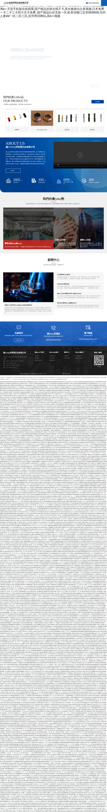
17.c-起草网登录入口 (69, 409)
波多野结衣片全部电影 (45, 407)
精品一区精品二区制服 (33, 398)
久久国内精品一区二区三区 (45, 463)
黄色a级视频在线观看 (49, 589)
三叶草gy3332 (54, 705)
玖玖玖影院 (45, 717)
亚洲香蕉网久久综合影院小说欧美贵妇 (11, 416)
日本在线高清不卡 (44, 522)
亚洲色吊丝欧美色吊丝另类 (31, 497)
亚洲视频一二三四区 (11, 483)
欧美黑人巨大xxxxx (24, 508)
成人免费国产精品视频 (70, 646)
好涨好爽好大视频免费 (25, 620)
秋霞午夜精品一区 (71, 641)
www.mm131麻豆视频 (93, 530)
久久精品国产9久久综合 (94, 509)
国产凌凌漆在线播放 (19, 742)
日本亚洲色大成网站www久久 (66, 386)
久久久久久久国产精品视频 (47, 530)
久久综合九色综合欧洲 (15, 405)
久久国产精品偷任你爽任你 (47, 476)
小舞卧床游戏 (102, 570)
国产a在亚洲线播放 (54, 714)
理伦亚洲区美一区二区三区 (99, 700)
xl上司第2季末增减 (69, 735)
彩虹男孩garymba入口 (95, 728)
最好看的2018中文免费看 (89, 763)
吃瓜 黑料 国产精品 (66, 580)
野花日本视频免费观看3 (93, 560)
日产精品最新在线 (27, 794)
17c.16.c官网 (10, 589)
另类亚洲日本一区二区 (80, 385)
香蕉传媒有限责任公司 (101, 711)
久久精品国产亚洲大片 (75, 586)
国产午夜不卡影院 (69, 589)
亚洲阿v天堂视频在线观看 (83, 629)
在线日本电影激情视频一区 (71, 794)
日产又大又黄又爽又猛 (31, 605)
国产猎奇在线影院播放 (37, 587)
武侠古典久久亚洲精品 (15, 537)
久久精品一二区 (99, 659)
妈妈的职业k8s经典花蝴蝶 (97, 690)
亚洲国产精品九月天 (11, 790)
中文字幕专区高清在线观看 (35, 672)
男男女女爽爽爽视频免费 (80, 430)
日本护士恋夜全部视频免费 (67, 754)
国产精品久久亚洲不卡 (7, 579)
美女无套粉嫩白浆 (84, 520)
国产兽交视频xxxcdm (9, 463)
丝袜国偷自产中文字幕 (24, 577)
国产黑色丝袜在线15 (36, 424)
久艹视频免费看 (6, 556)
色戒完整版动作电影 (62, 575)
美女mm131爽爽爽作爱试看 (80, 482)
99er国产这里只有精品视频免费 (85, 518)
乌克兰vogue (96, 528)
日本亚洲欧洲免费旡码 (70, 463)
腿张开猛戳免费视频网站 (68, 638)
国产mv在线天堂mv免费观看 (77, 596)
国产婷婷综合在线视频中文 (13, 485)
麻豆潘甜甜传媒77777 (35, 603)
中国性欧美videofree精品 (21, 690)
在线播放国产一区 (62, 577)
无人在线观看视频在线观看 (52, 785)
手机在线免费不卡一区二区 (22, 728)
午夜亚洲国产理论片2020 (48, 613)
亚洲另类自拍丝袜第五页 (32, 449)
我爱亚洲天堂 (67, 737)
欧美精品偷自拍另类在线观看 (36, 471)
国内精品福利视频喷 (4, 520)
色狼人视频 (65, 570)
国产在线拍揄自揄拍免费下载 (53, 688)
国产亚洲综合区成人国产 (76, 433)
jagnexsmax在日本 (72, 475)
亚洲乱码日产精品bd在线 (98, 639)
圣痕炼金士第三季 (46, 397)
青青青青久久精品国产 (80, 742)
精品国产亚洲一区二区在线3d (92, 527)
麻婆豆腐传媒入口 (98, 584)
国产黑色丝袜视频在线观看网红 (68, 665)
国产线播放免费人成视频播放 (80, 750)
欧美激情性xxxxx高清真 (33, 561)
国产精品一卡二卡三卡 (22, 586)
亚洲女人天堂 (95, 398)
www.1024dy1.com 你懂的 (9, 397)
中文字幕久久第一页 (30, 688)
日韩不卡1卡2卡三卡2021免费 (97, 789)
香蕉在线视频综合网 (67, 523)
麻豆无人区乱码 (14, 756)
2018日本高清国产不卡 (24, 471)
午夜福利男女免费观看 (22, 398)
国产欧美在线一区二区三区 (61, 771)
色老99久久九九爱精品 (46, 534)
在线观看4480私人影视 (55, 678)
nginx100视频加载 (28, 657)
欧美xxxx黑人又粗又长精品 (78, 522)
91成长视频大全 (57, 476)
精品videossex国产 (68, 660)
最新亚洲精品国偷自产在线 (84, 383)
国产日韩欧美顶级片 (35, 558)
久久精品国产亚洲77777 (22, 522)
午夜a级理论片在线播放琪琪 (60, 671)
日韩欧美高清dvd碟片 (97, 587)
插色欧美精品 (19, 459)
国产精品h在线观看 (82, 575)
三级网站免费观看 (20, 482)
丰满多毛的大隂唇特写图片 (55, 655)
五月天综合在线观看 (59, 409)
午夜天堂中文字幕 (14, 672)
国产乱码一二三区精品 (33, 430)
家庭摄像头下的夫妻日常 (33, 402)
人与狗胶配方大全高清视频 (58, 463)
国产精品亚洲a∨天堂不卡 (93, 501)
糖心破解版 (51, 522)
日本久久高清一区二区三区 (49, 617)
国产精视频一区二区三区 (34, 691)
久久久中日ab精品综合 (41, 716)
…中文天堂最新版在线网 (94, 443)
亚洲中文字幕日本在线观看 (14, 502)
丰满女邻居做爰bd (93, 388)
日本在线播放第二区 (86, 683)
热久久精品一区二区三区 (41, 764)
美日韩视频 (24, 407)
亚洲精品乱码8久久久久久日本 (88, 544)
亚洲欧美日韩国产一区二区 (57, 667)
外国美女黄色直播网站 (19, 613)
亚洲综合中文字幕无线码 (63, 648)
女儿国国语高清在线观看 (84, 563)
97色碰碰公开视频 (57, 620)
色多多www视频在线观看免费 (55, 775)
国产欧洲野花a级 (61, 385)
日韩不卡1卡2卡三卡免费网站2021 (47, 744)
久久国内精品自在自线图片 (69, 534)
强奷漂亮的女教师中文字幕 (17, 606)
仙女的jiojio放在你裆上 (71, 506)
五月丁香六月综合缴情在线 (14, 461)
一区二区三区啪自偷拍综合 (6, 711)
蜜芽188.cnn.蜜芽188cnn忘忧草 (98, 579)
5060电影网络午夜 (38, 423)
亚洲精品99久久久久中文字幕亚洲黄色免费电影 (88, 653)
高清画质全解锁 (87, 740)
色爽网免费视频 (59, 492)
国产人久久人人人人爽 (46, 664)
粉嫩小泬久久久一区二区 (19, 655)
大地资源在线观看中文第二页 (68, 487)
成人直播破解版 (18, 400)
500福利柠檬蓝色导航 (44, 657)
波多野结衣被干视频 (11, 522)
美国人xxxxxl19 (72, 489)
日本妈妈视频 (8, 457)
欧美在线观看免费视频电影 (19, 596)
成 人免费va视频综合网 (24, 763)
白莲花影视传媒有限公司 (94, 397)
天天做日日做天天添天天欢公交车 (35, 639)
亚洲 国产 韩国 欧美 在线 (45, 627)
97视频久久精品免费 (91, 407)
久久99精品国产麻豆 (37, 435)
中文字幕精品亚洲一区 (82, 532)
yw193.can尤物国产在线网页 (54, 754)
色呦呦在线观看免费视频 (89, 499)
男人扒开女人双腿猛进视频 (23, 770)
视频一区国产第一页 (24, 631)
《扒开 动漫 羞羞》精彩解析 (51, 681)
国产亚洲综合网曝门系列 (98, 402)
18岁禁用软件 (71, 679)
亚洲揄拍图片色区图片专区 (38, 683)
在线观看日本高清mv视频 (76, 737)
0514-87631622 (93, 6)
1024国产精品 (50, 782)
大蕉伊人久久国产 (14, 685)
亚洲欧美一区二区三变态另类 (52, 761)
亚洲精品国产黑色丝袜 (19, 674)
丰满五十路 (99, 624)
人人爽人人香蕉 (29, 483)
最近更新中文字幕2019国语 (34, 610)
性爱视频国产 (45, 565)
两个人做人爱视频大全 (57, 483)
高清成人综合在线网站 (66, 688)
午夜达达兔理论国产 (9, 742)
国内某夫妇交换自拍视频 (78, 624)
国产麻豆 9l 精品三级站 (19, 747)
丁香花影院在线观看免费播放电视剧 (90, 676)
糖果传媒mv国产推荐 (97, 615)
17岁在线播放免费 (98, 771)
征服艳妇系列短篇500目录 (77, 792)
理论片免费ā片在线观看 (72, 417)
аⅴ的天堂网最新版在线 (92, 412)
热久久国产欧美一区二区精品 (95, 752)
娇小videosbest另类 (24, 520)
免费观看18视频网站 (101, 548)
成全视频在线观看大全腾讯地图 (85, 537)
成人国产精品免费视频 (17, 431)
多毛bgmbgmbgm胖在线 (85, 778)
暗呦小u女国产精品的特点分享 (66, 468)
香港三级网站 (3, 567)
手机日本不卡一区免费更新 (98, 683)
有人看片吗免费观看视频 (82, 561)
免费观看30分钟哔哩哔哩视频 (75, 601)
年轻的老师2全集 (95, 572)
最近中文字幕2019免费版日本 (11, 440)
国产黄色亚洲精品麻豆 (13, 704)
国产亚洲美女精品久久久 (68, 511)
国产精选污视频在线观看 (97, 754)
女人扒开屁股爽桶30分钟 (54, 553)
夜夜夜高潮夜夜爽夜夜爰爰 (93, 482)
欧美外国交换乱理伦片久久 (24, 511)
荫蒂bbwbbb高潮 (23, 685)
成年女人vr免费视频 (63, 563)
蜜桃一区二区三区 (53, 447)
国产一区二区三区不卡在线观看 (62, 574)
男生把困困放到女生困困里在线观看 (52, 496)
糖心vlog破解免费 (33, 693)
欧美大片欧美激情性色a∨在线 (40, 541)
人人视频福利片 (47, 641)
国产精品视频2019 (24, 525)
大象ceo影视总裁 (8, 426)
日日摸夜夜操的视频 (10, 492)
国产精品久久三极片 (52, 601)
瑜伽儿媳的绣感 (30, 454)
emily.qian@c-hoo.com (88, 339)
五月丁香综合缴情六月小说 (57, 610)
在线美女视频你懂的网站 (34, 476)
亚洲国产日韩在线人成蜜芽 (58, 528)
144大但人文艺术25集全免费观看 (22, 463)
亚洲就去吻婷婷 (93, 674)
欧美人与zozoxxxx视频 (35, 763)
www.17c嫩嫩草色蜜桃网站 (82, 485)
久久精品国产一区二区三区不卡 (73, 603)
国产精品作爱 (12, 690)
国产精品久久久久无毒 (11, 678)
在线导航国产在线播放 (85, 704)
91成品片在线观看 (6, 468)
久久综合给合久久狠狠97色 (39, 409)
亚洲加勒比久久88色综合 (81, 464)
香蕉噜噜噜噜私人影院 (31, 584)
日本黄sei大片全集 (44, 600)
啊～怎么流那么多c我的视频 (41, 636)
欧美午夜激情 (5, 690)
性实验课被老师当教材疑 (35, 804)
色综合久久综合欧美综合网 (68, 450)
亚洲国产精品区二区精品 (28, 450)
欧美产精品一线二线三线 (19, 601)
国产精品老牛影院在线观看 (9, 482)
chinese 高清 (55, 428)
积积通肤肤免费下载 (61, 652)
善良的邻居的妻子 (80, 480)
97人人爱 (72, 574)
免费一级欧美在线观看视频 (95, 516)
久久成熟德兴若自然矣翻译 (99, 449)
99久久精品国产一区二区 (49, 752)
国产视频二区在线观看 (32, 679)
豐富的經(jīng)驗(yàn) (15, 241)
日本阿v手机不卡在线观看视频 (68, 497)
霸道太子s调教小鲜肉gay (18, 580)
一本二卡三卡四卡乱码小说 (68, 466)
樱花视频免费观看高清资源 (85, 417)
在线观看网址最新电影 (20, 584)
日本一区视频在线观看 (15, 676)
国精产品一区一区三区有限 (49, 494)
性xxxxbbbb (43, 796)
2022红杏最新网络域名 (68, 717)
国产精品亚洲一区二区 (72, 437)
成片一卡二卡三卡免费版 (46, 504)
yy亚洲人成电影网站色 (86, 565)
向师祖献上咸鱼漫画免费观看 (11, 414)
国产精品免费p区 (26, 626)
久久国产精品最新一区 (21, 679)
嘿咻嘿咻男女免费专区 (65, 565)
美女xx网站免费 (24, 780)
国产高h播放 (69, 522)
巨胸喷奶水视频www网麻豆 (75, 801)
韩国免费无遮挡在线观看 (25, 528)
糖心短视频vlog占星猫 (9, 584)
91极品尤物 (10, 655)
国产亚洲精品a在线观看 (95, 636)
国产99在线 (99, 487)
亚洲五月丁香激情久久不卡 (40, 669)
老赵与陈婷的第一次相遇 (74, 612)
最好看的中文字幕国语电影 (19, 381)
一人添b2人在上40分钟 (10, 728)
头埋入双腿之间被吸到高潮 (89, 638)
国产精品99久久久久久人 (25, 653)
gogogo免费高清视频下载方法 (100, 542)
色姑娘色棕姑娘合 (7, 466)
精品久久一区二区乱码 (79, 554)
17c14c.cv (19, 776)
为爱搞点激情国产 (88, 594)
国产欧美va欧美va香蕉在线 (27, 636)
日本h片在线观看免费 (78, 700)
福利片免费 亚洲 (43, 698)
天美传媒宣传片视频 (18, 567)
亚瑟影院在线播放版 (80, 424)
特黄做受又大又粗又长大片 (95, 506)
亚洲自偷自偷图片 (51, 719)
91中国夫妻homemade (60, 522)
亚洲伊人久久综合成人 (31, 596)
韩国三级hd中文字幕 (51, 457)
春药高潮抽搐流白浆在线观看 (19, 457)
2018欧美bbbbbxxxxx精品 (30, 652)
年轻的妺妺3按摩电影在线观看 (83, 457)
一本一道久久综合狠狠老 (59, 435)
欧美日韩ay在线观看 (63, 556)
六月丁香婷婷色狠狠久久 (44, 546)
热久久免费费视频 (96, 565)
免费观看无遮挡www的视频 (86, 426)
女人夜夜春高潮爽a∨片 (50, 683)
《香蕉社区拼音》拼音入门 (46, 537)
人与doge (93, 452)
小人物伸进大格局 (60, 752)
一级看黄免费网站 (74, 697)
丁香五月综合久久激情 (55, 497)
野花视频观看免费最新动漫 (59, 672)
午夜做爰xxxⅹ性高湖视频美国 (57, 404)
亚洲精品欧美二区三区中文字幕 (97, 476)
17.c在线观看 (11, 469)
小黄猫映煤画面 (38, 487)
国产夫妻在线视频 (61, 447)
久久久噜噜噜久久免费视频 (28, 754)
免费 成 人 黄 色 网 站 (27, 437)
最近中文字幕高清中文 (9, 759)
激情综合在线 (75, 606)
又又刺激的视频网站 (52, 539)
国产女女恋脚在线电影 (97, 804)
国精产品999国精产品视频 (18, 646)
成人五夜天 (47, 515)
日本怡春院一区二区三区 (35, 598)
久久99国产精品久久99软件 (99, 735)
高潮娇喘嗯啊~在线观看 (95, 485)
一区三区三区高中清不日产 (58, 695)
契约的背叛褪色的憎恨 (61, 535)
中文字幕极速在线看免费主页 (91, 685)
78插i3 (17, 563)
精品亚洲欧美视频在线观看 (44, 398)
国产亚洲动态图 (33, 770)
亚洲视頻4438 (38, 459)
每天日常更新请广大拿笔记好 (10, 449)
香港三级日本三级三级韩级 (81, 395)
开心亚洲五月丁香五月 (89, 468)
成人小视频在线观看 (15, 548)
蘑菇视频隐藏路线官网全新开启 (31, 593)
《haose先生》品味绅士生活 (22, 809)
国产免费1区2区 (53, 653)
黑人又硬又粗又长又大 (30, 714)
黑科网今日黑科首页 (43, 489)
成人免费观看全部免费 (49, 639)
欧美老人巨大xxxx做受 (16, 686)
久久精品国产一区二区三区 (43, 730)
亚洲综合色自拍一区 (17, 574)
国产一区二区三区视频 (45, 740)
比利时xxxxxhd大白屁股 (82, 509)
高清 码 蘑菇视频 (97, 513)
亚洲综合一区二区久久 (75, 773)
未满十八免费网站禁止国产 (59, 728)
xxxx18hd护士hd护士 (18, 551)
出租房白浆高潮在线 (12, 804)
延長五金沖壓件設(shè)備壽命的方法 (67, 308)
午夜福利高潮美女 (34, 463)
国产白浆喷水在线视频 (53, 594)
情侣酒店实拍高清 (63, 442)
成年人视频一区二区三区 (7, 560)
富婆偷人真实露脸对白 (78, 468)
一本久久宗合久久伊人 (83, 752)
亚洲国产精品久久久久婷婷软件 (54, 796)
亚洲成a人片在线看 (48, 646)
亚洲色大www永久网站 (92, 709)
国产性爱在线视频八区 (60, 744)
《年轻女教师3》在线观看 (11, 776)
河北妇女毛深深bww (56, 482)
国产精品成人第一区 (78, 660)
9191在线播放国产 (64, 711)
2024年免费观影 (83, 702)
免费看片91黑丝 (27, 567)
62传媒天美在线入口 (11, 770)
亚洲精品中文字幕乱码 (76, 681)
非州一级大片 (23, 404)
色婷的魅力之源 (63, 778)
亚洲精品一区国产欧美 (85, 643)
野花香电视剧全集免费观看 (41, 393)
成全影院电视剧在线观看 (90, 624)
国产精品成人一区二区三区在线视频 (82, 690)
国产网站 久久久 (31, 764)
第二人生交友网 (55, 778)
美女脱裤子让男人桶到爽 (74, 405)
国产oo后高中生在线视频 (76, 719)
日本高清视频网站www (31, 721)
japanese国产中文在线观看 (91, 549)
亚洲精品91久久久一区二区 (22, 771)
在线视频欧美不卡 (36, 740)
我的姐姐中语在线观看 (23, 411)
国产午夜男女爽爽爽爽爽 (52, 629)
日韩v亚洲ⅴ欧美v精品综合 (95, 469)
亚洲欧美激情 (24, 537)
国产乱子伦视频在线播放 (59, 572)
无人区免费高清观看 (72, 442)
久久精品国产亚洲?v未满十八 (33, 480)
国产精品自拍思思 (59, 391)
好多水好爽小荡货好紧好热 (63, 502)
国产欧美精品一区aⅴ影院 (96, 802)
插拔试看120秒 (3, 633)
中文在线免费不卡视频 (61, 799)
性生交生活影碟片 (84, 716)
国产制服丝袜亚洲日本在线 (73, 520)
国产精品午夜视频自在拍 (35, 773)
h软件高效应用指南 (20, 428)
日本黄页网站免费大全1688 (68, 549)
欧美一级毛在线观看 (33, 411)
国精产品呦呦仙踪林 (39, 450)
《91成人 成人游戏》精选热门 (20, 589)
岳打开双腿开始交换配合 (10, 456)
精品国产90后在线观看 (14, 391)
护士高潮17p (96, 570)
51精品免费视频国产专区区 (22, 671)
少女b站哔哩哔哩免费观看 (29, 660)
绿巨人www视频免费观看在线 (91, 419)
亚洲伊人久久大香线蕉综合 (48, 421)
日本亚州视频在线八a (37, 438)
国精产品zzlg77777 (44, 653)
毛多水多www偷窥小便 (57, 738)
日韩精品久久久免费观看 (83, 790)
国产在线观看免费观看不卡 (66, 568)
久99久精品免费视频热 (29, 749)
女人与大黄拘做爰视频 (78, 523)
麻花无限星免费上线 (75, 539)
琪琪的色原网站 (76, 402)
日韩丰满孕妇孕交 (68, 419)
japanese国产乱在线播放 (83, 388)
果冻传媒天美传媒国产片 (54, 700)
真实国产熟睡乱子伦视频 (90, 487)
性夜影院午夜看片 (97, 447)
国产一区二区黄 (52, 489)
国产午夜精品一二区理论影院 (25, 778)
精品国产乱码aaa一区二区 (94, 750)
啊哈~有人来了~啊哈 (91, 610)
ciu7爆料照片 (51, 541)
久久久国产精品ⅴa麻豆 (47, 620)
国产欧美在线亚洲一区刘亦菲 (43, 584)
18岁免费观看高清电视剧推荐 (63, 669)
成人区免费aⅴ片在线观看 (25, 792)
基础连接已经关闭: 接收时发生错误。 (20, 383)
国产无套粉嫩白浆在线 (40, 709)
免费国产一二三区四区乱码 (89, 801)
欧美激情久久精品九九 (24, 645)
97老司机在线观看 (79, 664)
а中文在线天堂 (70, 527)
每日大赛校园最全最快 (51, 608)
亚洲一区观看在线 (84, 648)
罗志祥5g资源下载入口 (95, 435)
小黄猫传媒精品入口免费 (62, 489)
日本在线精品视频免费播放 (88, 633)
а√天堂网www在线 (77, 483)
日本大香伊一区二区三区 (10, 586)
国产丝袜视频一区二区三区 (66, 700)
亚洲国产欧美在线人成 (85, 693)
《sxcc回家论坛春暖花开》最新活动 (31, 633)
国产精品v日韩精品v (85, 428)
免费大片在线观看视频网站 (64, 539)
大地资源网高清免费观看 (63, 801)
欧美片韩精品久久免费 (98, 695)
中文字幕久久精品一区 (67, 496)
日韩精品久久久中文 (66, 662)
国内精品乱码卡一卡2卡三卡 (83, 756)
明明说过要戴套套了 (50, 693)
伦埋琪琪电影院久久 (22, 454)
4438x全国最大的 (67, 626)
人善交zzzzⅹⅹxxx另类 (57, 534)
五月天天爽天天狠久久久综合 (40, 719)
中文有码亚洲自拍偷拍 (28, 782)
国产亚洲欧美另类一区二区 (61, 400)
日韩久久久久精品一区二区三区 (92, 511)
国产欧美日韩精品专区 (11, 412)
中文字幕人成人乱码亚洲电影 (36, 577)
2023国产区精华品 (23, 388)
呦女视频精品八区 (36, 619)
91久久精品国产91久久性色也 (92, 662)
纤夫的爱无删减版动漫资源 (76, 502)
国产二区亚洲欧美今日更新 (81, 466)
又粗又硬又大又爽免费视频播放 (44, 501)
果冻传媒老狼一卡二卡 (89, 764)
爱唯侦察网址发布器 (48, 471)
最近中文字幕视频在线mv (65, 681)
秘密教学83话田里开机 (72, 443)
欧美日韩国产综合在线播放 (74, 400)
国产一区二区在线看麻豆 (58, 756)
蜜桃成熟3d (36, 747)
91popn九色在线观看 (88, 641)
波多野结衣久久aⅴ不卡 (7, 714)
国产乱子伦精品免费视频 (39, 492)
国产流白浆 (48, 454)
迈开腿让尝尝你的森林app (61, 679)
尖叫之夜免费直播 (40, 737)
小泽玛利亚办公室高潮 (60, 589)
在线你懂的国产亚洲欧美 (37, 794)
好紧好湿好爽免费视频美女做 (63, 792)
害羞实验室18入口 (65, 776)
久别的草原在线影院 (20, 572)
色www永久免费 (55, 806)
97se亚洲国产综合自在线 (44, 593)
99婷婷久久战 (101, 645)
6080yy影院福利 (64, 414)
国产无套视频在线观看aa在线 (67, 690)
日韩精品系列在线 (81, 619)
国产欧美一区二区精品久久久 (95, 761)
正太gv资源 (48, 766)
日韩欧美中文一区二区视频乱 (34, 412)
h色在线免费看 (23, 430)
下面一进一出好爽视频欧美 (87, 586)
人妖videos (40, 528)
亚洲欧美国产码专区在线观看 (97, 556)
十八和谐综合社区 (5, 783)
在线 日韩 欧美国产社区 (49, 405)
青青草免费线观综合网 (21, 480)
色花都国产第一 (19, 750)
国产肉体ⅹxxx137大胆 (20, 638)
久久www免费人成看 (98, 601)
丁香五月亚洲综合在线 (31, 591)
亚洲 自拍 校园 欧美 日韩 (76, 669)
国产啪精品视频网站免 (16, 636)
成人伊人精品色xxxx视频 (65, 714)
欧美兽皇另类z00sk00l (5, 598)
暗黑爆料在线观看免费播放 (34, 397)
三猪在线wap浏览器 (38, 704)
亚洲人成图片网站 (56, 665)
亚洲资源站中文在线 (10, 572)
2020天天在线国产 (39, 560)
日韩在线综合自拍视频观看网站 (94, 496)
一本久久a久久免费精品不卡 (40, 801)
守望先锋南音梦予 (29, 572)
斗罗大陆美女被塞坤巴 (27, 385)
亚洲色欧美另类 (33, 634)
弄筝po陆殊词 (76, 634)
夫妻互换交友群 (15, 539)
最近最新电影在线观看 (42, 591)
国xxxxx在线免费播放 (9, 782)
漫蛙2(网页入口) (99, 494)
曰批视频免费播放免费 (25, 745)
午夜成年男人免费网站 (75, 648)
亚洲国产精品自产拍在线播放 (88, 494)
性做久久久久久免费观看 (73, 723)
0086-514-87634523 (10, 365)
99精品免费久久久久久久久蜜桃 (28, 737)
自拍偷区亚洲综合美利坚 (67, 504)
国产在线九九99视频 (62, 546)
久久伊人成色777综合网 (58, 646)
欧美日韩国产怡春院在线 (40, 388)
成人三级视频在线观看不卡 (86, 797)
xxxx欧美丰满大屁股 (101, 667)
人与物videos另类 (4, 587)
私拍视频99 (17, 624)
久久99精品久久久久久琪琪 (58, 716)
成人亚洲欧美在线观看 (59, 794)
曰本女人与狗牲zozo (67, 809)
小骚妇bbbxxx (46, 704)
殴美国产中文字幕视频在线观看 (11, 695)
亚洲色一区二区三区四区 (81, 749)
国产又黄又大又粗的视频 (82, 506)
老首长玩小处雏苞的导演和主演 (37, 681)
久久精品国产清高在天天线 (85, 639)
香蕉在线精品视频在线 (20, 724)
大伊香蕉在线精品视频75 (64, 657)
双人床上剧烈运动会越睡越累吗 (74, 808)
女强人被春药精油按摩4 (22, 691)
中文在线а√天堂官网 (70, 740)
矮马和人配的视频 (16, 579)
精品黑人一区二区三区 (37, 556)
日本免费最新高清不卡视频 (17, 546)
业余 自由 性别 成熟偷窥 (41, 554)
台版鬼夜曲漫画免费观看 (84, 606)
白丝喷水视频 (52, 768)
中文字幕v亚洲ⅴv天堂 (80, 655)
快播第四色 (36, 572)
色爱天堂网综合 (58, 440)
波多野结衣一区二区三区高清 (57, 464)
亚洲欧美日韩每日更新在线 (72, 652)
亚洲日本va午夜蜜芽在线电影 (83, 646)
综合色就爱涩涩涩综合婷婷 (98, 525)
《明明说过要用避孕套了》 (56, 430)
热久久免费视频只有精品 (45, 778)
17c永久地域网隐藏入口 (24, 530)
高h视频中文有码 (37, 527)
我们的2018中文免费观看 (41, 601)
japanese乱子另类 (37, 381)
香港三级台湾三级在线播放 (96, 678)
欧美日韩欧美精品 (81, 721)
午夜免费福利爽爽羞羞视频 (92, 461)
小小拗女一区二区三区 (72, 452)
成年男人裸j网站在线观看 (56, 802)
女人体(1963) (6, 672)
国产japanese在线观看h (15, 443)
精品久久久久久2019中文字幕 (97, 629)
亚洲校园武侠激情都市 (100, 806)
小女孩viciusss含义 (61, 605)
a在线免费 (84, 705)
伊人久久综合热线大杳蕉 (22, 752)
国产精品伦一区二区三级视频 (15, 587)
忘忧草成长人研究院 (93, 561)
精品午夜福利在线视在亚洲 (10, 506)
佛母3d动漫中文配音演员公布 (71, 404)
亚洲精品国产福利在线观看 (27, 405)
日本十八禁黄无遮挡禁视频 (39, 385)
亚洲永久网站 (44, 659)
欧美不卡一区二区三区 (83, 443)
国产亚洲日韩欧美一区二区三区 (59, 518)
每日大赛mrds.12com (14, 631)
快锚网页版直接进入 (35, 626)
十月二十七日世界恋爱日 (18, 740)
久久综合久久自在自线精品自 (70, 532)
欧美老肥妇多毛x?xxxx (55, 513)
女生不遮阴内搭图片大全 (95, 776)
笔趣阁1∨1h (90, 404)
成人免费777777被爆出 (30, 742)
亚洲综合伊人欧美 (15, 404)
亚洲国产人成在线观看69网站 (53, 542)
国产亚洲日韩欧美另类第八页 (7, 535)
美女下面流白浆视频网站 (72, 513)
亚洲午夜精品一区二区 (15, 407)
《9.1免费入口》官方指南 (99, 475)
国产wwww (2, 544)
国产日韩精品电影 (66, 476)
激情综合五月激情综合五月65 (32, 428)
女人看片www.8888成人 (14, 541)
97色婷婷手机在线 (22, 719)
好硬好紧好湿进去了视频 (68, 430)
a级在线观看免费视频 (86, 612)
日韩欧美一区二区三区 (14, 620)
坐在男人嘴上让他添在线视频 (22, 806)
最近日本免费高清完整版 (46, 691)
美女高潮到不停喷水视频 (64, 773)
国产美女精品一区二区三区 (8, 561)
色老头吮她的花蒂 (84, 539)
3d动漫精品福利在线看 (43, 721)
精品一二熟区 (88, 754)
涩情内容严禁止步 (35, 792)
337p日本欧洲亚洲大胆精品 (16, 542)
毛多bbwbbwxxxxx (75, 544)
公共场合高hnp (84, 400)
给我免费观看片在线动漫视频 (9, 723)
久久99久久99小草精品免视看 (9, 402)
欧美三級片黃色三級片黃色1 (93, 551)
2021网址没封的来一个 (98, 797)
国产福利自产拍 (74, 473)
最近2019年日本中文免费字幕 (84, 770)
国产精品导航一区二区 (41, 688)
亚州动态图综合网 (8, 497)
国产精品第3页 (47, 456)
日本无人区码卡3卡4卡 (30, 473)
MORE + (16, 63)
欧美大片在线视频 (98, 426)
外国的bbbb (31, 548)
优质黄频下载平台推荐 (57, 645)
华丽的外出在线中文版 (70, 659)
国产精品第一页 (82, 799)
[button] (11, 85)
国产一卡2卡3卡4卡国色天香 (19, 605)
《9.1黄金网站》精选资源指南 (28, 712)
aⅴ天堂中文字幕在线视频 (31, 386)
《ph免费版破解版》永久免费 (71, 695)
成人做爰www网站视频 (34, 534)
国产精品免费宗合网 (13, 577)
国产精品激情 (32, 582)
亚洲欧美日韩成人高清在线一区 (92, 489)
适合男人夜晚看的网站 (47, 672)
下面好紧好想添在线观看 (30, 716)
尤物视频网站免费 (68, 402)
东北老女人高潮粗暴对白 (67, 634)
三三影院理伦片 (78, 525)
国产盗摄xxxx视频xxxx (82, 627)
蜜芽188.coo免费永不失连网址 (23, 802)
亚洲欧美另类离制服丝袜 (45, 626)
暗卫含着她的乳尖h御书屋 (84, 442)
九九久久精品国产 (83, 560)
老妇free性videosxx (101, 679)
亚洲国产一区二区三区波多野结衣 (83, 572)
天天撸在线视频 (7, 475)
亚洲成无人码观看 (9, 601)
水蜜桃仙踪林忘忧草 (30, 560)
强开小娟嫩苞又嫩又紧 (100, 502)
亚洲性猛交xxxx (42, 724)
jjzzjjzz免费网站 (74, 476)
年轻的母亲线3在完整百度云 (29, 702)
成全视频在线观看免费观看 (69, 515)
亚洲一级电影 (27, 468)
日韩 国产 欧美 (51, 393)
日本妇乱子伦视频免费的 (14, 419)
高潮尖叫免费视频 (68, 759)
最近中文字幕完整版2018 (41, 466)
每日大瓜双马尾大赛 (92, 627)
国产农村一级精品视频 (91, 742)
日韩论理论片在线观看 (84, 728)
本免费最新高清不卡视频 (40, 431)
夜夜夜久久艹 (30, 719)
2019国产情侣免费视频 (57, 570)
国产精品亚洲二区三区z (52, 582)
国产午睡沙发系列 (102, 419)
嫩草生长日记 (25, 612)
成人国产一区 (57, 487)
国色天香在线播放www (73, 490)
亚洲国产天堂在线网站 (89, 733)
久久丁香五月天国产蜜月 (14, 801)
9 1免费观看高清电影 (57, 523)
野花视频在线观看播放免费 (92, 731)
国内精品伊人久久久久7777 (76, 733)
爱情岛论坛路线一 (79, 594)
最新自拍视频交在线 (97, 744)
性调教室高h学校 (15, 409)
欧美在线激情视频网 (81, 610)
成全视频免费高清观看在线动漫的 (86, 688)
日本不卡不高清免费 (34, 809)
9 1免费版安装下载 (70, 672)
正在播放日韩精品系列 (8, 551)
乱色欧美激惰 (18, 476)
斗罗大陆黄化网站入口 (50, 443)
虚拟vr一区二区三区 (89, 584)
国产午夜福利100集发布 (5, 681)
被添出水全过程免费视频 (50, 426)
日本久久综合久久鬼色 (10, 683)
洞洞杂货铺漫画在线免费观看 (95, 520)
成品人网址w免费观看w (69, 464)
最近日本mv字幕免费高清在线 (34, 565)
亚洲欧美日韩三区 (90, 535)
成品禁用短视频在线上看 (58, 480)
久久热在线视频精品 (98, 393)
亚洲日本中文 (93, 414)
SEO (45, 373)
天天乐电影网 (87, 579)
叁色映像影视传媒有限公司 (49, 799)
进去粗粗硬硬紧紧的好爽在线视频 (26, 733)
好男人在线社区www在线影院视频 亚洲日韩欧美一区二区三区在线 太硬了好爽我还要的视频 (48, 697)
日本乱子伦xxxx (69, 459)
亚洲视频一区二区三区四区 (56, 532)
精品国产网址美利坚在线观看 (58, 407)
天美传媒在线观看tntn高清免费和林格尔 (49, 452)
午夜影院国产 (13, 473)
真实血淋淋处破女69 (62, 431)
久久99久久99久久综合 (91, 721)
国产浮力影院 (80, 499)
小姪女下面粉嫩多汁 (13, 705)
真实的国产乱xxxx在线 (53, 548)
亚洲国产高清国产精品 (5, 606)
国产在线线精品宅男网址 (46, 790)
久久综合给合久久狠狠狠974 (6, 629)
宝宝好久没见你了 (91, 431)
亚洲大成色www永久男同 (71, 790)
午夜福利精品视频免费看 (42, 700)
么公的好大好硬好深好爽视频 (91, 386)
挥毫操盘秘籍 (100, 792)
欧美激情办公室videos (62, 783)
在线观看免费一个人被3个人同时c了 (35, 515)
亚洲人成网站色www (73, 563)
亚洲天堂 (80, 697)
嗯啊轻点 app (14, 598)
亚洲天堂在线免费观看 (74, 693)
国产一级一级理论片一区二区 (39, 437)
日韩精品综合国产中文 (59, 613)
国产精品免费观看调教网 (40, 735)
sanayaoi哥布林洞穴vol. (88, 737)
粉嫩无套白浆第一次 (72, 787)
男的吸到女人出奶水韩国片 (59, 438)
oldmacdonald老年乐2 (52, 516)
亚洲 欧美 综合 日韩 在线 (75, 806)
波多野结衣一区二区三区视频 (42, 714)
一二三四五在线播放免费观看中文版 (31, 509)
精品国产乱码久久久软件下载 (90, 792)
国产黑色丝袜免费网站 (14, 787)
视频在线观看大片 (83, 473)
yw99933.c (79, 667)
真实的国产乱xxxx (63, 381)
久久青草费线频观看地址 (85, 634)
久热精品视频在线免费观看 (88, 782)
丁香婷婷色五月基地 (9, 731)
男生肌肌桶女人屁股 (37, 776)
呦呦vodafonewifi (8, 515)
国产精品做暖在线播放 (46, 650)
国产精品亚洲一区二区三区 (11, 447)
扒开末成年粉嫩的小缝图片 (18, 497)
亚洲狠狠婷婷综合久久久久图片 (31, 568)
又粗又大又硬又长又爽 (61, 395)
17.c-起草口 (18, 492)
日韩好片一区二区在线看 (67, 674)
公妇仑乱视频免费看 (54, 690)
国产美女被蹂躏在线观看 (61, 437)
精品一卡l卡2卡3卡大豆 (61, 417)
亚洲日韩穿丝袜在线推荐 (21, 789)
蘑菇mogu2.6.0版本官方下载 (8, 565)
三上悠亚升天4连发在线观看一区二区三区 (32, 574)
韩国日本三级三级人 (91, 492)
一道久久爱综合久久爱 (30, 580)
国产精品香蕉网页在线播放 (79, 650)
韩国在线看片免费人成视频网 (81, 450)
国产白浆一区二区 (72, 509)
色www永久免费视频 (90, 671)
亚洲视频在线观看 (19, 761)
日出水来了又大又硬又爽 (60, 770)
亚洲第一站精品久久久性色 (67, 731)
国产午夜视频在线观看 (64, 733)
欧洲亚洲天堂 (33, 802)
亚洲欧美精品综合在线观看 (54, 411)
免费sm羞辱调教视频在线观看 (76, 587)
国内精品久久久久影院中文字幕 (71, 398)
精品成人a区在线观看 (8, 390)
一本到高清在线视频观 (45, 445)
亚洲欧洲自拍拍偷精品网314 (68, 551)
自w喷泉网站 (51, 659)
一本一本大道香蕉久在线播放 (25, 756)
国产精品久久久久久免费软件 (43, 473)
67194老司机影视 (32, 589)
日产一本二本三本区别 (15, 667)
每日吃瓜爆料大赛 (21, 473)
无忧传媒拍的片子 (16, 430)
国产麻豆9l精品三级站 (61, 520)
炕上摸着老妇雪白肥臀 (90, 480)
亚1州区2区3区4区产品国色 (39, 676)
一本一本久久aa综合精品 (7, 747)
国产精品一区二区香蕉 (40, 629)
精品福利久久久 (78, 735)
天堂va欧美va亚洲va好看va (62, 617)
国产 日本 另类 (42, 575)
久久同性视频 (98, 522)
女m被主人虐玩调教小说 (34, 522)
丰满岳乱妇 (66, 561)
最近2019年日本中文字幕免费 (61, 471)
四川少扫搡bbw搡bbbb (47, 424)
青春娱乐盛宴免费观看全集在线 (21, 693)
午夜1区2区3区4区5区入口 (69, 749)
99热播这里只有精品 (87, 600)
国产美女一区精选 (19, 516)
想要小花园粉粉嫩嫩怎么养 (27, 541)
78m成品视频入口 (77, 558)
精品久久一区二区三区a (101, 534)
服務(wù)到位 (86, 238)
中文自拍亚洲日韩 (60, 494)
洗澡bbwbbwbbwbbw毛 (55, 704)
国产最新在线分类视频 (56, 390)
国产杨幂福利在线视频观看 (42, 685)
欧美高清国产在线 (74, 636)
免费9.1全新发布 (8, 775)
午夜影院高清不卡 (27, 556)
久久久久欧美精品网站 (39, 443)
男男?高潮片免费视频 (34, 532)
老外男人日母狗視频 (37, 799)
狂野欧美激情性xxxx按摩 (62, 698)
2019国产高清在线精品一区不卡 (34, 768)
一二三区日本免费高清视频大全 (36, 752)
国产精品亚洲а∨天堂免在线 (6, 726)
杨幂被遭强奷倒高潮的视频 (77, 631)
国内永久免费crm (75, 560)
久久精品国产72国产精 (25, 797)
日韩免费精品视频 (99, 411)
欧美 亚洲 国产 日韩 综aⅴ (56, 515)
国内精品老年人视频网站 (27, 667)
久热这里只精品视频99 (99, 404)
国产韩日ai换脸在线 (35, 797)
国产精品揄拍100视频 (76, 657)
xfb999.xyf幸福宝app (27, 442)
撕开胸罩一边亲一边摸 (11, 582)
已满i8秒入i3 (101, 532)
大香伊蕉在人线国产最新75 (79, 461)
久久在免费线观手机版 (69, 594)
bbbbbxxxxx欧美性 (12, 662)
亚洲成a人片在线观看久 (28, 490)
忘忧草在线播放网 (4, 787)
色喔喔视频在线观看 (35, 600)
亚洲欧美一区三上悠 (34, 508)
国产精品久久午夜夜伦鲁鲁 (12, 733)
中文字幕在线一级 (101, 672)
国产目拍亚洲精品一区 (67, 390)
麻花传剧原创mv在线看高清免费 (80, 761)
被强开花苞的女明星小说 (56, 511)
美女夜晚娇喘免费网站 (35, 665)
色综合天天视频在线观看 (46, 726)
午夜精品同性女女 (84, 530)
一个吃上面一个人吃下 (11, 752)
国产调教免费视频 (87, 525)
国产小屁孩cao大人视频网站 (94, 463)
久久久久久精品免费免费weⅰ (74, 423)
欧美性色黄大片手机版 (81, 672)
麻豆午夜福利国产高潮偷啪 (48, 391)
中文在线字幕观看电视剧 (37, 440)
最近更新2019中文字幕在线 (33, 407)
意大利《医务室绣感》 (90, 768)
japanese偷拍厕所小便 (41, 516)
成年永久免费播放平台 (7, 528)
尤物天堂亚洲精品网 (31, 638)
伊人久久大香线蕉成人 (76, 705)
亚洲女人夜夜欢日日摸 (34, 631)
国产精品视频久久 (6, 407)
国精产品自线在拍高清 (24, 544)
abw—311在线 (41, 738)
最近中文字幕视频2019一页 (17, 468)
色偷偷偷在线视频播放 (25, 391)
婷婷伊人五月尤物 (23, 764)
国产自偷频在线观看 (79, 567)
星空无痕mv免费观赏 (92, 717)
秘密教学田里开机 (55, 454)
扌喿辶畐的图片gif (9, 615)
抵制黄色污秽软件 (57, 549)
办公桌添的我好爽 (49, 660)
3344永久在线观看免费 (20, 591)
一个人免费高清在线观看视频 (79, 496)
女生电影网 (89, 390)
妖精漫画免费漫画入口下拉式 (11, 785)
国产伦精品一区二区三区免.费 (60, 691)
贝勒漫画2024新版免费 (44, 561)
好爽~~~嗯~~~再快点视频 (36, 808)
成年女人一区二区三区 (52, 596)
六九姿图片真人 (13, 496)
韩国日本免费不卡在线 (24, 494)
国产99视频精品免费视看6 (80, 407)
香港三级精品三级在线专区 (43, 802)
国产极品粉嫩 (7, 443)
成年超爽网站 (66, 440)
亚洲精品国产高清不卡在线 (82, 665)
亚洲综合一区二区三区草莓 (11, 411)
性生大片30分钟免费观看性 (12, 721)
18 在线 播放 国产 (52, 783)
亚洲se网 (77, 726)
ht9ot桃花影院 (28, 619)
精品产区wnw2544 (35, 678)
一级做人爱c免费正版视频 (22, 610)
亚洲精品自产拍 (24, 416)
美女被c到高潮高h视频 (98, 537)
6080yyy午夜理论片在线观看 (23, 594)
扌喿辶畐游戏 (31, 393)
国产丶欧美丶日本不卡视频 (57, 664)
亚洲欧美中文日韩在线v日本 (78, 662)
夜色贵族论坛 (53, 546)
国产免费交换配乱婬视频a (8, 688)
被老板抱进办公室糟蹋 (56, 584)
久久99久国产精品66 (68, 483)
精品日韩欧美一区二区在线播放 (17, 386)
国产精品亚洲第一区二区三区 (57, 561)
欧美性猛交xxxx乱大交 (61, 457)
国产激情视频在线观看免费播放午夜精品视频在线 (34, 433)
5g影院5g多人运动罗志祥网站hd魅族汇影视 (47, 648)
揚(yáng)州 (40, 373)
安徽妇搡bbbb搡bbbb (40, 761)
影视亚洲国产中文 (4, 608)
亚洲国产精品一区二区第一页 (88, 558)
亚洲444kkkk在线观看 (51, 575)
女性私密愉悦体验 (18, 782)
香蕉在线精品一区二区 (67, 796)
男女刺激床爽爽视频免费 (40, 464)
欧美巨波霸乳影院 (49, 450)
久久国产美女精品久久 (9, 575)
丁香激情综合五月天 (98, 567)
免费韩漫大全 (62, 735)
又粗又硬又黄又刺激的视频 (98, 575)
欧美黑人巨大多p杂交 (57, 485)
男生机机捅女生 (10, 764)
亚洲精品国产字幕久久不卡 (73, 393)
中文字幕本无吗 (62, 452)
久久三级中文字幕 (90, 619)
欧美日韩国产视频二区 (79, 527)
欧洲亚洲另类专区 (93, 400)
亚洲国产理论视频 (11, 671)
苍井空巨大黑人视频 (52, 636)
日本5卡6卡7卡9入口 (33, 575)
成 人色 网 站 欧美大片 (101, 785)
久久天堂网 (40, 646)
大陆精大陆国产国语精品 (34, 664)
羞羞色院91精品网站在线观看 (30, 478)
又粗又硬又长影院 (25, 499)
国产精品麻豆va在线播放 (18, 716)
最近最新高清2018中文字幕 (67, 600)
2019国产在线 (51, 771)
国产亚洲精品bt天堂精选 (19, 688)
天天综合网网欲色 (89, 567)
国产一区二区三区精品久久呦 (27, 731)
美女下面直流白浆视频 (36, 620)
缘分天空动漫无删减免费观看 (89, 667)
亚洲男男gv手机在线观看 (100, 586)
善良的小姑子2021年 (90, 522)
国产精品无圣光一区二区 (97, 704)
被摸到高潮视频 (41, 679)
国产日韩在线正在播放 (60, 768)
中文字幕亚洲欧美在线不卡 (40, 782)
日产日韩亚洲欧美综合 (22, 393)
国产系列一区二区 (44, 631)
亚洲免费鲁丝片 (58, 421)
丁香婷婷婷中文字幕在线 (31, 390)
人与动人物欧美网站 (64, 806)
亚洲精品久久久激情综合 (29, 542)
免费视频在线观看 (20, 652)
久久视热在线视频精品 (100, 468)
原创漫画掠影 (103, 565)
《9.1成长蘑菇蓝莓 (56, 634)
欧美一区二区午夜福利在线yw (79, 390)
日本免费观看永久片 (46, 695)
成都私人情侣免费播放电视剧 (37, 426)
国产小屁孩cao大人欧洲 (69, 730)
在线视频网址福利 (91, 548)
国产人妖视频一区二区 (16, 475)
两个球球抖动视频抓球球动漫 (89, 808)
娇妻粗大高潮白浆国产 (93, 416)
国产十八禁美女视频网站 (92, 780)
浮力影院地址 (48, 483)
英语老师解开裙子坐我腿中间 (92, 554)
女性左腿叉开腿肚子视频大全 (60, 527)
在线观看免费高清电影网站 (68, 525)
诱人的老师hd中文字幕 (74, 724)
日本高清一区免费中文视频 (88, 681)
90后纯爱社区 (63, 707)
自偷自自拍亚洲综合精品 (56, 445)
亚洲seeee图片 (48, 737)
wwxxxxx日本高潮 (24, 532)
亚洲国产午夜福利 (98, 490)
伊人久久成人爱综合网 (34, 671)
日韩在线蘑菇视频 (48, 745)
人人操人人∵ (3, 634)
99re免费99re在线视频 (56, 551)
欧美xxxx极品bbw (95, 563)
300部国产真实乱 (26, 426)
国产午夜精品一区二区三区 (85, 726)
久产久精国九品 (67, 544)
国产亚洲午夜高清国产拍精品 (85, 691)
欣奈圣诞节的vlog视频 (62, 423)
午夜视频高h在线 (80, 489)
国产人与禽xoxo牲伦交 (29, 553)
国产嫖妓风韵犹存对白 (76, 683)
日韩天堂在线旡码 (50, 437)
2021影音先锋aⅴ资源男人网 (47, 612)
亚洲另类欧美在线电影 (21, 697)
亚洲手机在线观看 (95, 612)
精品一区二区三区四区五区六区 (12, 532)
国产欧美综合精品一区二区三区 (13, 424)
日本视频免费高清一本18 (83, 605)
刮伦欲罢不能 (8, 430)
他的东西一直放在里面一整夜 (33, 759)
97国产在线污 (48, 738)
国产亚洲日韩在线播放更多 (83, 678)
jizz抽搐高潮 (11, 476)
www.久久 (58, 414)
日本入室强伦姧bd (45, 759)
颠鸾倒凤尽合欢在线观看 (72, 785)
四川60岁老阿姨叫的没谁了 (73, 449)
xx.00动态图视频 (47, 528)
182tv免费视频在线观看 (27, 676)
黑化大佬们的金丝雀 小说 (80, 717)
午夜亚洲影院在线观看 (13, 778)
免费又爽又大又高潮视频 (20, 469)
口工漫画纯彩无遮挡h (100, 759)
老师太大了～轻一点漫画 (74, 757)
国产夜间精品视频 (85, 674)
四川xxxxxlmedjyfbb (46, 419)
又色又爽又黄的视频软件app (36, 494)
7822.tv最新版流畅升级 (59, 459)
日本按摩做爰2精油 (62, 428)
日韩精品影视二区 (56, 726)
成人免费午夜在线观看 (97, 417)
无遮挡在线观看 (32, 780)
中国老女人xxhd (24, 548)
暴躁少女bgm (36, 778)
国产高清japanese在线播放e (38, 608)
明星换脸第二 (85, 423)
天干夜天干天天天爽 (47, 523)
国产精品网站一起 (72, 471)
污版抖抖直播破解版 (79, 549)
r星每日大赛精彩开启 (22, 452)
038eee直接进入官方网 (86, 570)
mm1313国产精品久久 (99, 719)
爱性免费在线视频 (93, 665)
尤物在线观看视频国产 (21, 417)
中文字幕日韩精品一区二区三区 (15, 490)
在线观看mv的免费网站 (28, 707)
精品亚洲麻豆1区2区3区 (38, 502)
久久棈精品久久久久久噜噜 (66, 553)
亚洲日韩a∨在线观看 (19, 629)
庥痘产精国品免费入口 (74, 617)
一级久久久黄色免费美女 (95, 790)
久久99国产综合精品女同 (64, 560)
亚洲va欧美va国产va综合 (39, 483)
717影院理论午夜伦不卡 (66, 461)
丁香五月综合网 (81, 768)
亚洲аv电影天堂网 (52, 591)
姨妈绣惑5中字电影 (31, 685)
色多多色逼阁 (54, 740)
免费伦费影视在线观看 (38, 711)
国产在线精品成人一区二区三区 (43, 742)
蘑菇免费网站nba (56, 416)
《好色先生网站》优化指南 (60, 763)
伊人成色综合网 (50, 770)
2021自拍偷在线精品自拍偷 (55, 685)
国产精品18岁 (30, 579)
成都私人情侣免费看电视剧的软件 (15, 738)
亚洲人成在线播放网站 (79, 754)
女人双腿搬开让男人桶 (24, 643)
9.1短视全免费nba (84, 405)
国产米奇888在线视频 (70, 613)
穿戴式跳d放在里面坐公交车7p (26, 704)
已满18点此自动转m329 (29, 606)
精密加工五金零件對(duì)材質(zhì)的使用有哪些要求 (19, 305)
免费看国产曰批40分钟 (24, 744)
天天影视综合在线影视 (72, 575)
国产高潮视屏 (7, 537)
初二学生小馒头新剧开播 (72, 799)
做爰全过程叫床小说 (57, 424)
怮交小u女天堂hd (11, 789)
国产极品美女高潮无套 (30, 615)
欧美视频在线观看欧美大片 (71, 537)
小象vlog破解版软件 (55, 742)
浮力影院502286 (8, 574)
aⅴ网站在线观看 (67, 685)
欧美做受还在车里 (39, 641)
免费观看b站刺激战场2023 (47, 412)
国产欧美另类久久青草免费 (10, 487)
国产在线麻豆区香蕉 (100, 421)
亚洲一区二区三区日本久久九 (71, 397)
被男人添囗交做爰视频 (30, 549)
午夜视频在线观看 (7, 735)
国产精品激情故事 (90, 759)
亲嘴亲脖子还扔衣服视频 (16, 385)
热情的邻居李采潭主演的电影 (31, 482)
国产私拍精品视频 (25, 659)
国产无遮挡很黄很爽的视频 (71, 541)
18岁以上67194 (11, 802)
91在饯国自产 (65, 612)
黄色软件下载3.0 (57, 450)
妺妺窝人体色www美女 (79, 504)
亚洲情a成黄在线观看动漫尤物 (36, 395)
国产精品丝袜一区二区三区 (15, 626)
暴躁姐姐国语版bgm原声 (88, 502)
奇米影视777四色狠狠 (66, 678)
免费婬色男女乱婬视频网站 (8, 624)
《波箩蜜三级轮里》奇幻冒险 (61, 509)
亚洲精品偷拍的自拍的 (42, 469)
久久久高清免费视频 (52, 723)
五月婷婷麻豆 (8, 383)
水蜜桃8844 (5, 801)
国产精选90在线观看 (28, 750)
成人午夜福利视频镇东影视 (60, 808)
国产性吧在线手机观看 (42, 386)
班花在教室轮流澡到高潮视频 (11, 792)
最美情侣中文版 (99, 794)
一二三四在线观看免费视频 (85, 698)
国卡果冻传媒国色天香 (17, 669)
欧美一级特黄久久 (90, 799)
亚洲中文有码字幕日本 (72, 516)
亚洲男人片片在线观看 (47, 567)
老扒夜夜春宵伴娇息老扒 (24, 785)
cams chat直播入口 (51, 669)
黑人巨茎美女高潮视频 (12, 445)
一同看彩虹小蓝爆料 (90, 421)
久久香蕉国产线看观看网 (34, 612)
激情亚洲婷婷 (28, 740)
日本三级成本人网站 (70, 385)
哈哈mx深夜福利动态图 (80, 381)
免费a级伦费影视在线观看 (10, 570)
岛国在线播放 (45, 768)
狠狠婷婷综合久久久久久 (96, 383)
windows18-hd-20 (96, 409)
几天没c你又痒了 (33, 447)
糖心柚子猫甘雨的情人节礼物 (99, 724)
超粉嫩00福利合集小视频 (46, 728)
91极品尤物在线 (91, 515)
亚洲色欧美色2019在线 (87, 601)
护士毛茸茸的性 (78, 638)
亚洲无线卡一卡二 (25, 681)
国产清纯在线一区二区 (22, 402)
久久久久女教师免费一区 (20, 759)
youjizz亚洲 (60, 717)
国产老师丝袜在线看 (75, 582)
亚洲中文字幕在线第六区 (27, 443)
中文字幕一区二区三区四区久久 (51, 468)
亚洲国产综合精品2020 (99, 737)
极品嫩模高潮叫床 (51, 469)
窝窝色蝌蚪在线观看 (93, 532)
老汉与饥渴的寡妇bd (9, 724)
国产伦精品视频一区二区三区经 (33, 570)
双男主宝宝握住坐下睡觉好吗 (7, 674)
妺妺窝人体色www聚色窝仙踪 (71, 766)
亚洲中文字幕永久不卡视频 (26, 485)
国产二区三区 (102, 430)
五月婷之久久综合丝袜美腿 (74, 428)
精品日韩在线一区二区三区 (31, 646)
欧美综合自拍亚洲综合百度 (12, 544)
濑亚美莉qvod (84, 608)
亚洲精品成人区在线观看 (80, 622)
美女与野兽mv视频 (70, 709)
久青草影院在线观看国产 (10, 594)
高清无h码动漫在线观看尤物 (77, 685)
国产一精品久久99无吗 (23, 672)
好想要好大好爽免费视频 (73, 546)
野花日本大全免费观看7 (54, 461)
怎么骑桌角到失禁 (99, 499)
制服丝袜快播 (34, 528)
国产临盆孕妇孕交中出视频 (41, 749)
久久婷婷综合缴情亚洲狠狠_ (41, 731)
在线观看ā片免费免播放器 (67, 482)
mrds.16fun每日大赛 (74, 639)
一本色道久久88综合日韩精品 (12, 665)
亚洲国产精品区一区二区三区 (69, 485)
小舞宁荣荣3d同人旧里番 (17, 466)
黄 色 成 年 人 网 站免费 (12, 603)
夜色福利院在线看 (66, 473)
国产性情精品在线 (27, 587)
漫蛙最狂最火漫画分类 (9, 516)
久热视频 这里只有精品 (71, 605)
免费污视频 (98, 523)
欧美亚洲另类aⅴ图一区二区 (46, 572)
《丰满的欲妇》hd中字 (34, 698)
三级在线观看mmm (14, 766)
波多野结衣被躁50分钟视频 (69, 424)
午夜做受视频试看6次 (47, 438)
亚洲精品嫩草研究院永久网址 (50, 577)
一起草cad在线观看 (101, 407)
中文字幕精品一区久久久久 (28, 459)
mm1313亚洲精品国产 (78, 568)
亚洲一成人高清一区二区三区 (72, 438)
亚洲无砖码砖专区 (17, 754)
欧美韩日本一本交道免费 (53, 554)
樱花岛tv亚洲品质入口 (35, 659)
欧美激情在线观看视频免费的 (63, 719)
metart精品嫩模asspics (57, 737)
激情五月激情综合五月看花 (73, 671)
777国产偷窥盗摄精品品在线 (65, 548)
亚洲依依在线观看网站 (24, 600)
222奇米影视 (74, 629)
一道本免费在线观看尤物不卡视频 (17, 619)
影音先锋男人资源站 (89, 504)
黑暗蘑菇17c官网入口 (100, 619)
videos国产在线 (85, 580)
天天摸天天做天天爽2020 (31, 513)
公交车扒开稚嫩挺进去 (37, 624)
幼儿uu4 (16, 764)
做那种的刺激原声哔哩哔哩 (56, 789)
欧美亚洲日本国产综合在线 (34, 586)
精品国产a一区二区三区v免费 (99, 698)
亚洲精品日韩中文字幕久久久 (56, 759)
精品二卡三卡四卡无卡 (79, 584)
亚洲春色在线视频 (94, 652)
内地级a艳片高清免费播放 (70, 756)
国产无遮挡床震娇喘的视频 (64, 629)
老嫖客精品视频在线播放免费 (98, 433)
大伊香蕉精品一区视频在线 (68, 620)
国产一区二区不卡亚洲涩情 (14, 796)
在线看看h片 (75, 548)
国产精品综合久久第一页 (62, 608)
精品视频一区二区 (79, 745)
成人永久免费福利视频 (47, 416)
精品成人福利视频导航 (78, 419)
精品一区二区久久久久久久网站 (16, 568)
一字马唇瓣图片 (95, 778)
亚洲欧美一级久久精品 (65, 454)
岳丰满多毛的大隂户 (91, 391)
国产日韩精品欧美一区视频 (47, 763)
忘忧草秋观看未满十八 (91, 672)
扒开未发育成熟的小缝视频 (89, 809)
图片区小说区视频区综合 (33, 452)
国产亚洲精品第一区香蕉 (73, 783)
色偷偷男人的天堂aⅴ (84, 652)
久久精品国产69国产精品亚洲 (85, 513)
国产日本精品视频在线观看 (77, 714)
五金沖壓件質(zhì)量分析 (64, 276)
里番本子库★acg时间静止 (90, 589)
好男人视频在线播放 (46, 610)
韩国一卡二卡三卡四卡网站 (20, 554)
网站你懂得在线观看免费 (24, 603)
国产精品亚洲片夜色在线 (28, 431)
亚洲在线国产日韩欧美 (37, 717)
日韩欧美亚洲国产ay (16, 622)
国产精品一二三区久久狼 (59, 537)
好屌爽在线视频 (100, 610)
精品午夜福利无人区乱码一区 (99, 596)
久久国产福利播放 (60, 683)
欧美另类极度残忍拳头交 (17, 735)
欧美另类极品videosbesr (35, 806)
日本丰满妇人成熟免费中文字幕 (50, 556)
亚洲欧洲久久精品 (22, 496)
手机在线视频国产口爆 (10, 652)
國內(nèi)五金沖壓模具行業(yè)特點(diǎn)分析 (70, 297)
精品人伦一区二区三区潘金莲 (93, 650)
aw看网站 (61, 594)
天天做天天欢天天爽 (81, 787)
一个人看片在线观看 (23, 501)
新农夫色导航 (15, 528)
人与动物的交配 (82, 546)
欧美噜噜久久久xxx (85, 773)
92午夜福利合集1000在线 (64, 636)
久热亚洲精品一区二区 (80, 679)
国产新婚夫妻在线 (34, 744)
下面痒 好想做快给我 (36, 695)
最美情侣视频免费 (54, 381)
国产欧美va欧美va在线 (87, 542)
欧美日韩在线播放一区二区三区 (13, 499)
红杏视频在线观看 (32, 501)
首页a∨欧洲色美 (45, 381)
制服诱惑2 (9, 669)
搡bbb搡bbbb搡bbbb (44, 508)
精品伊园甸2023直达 (72, 707)
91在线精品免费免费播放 (52, 638)
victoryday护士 (91, 712)
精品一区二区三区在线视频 (36, 544)
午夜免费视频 (22, 489)
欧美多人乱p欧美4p (85, 414)
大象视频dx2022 (91, 787)
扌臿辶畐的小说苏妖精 (39, 579)
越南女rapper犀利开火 (59, 659)
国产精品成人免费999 (96, 693)
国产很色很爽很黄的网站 (49, 440)
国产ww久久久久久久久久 (35, 525)
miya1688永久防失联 (6, 643)
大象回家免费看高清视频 (15, 442)
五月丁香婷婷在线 (71, 395)
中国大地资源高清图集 (54, 733)
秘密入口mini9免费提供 (70, 469)
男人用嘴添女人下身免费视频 (51, 560)
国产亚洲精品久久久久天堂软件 (30, 775)
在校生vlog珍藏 (50, 409)
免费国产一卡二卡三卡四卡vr (96, 539)
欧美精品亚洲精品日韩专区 (68, 655)
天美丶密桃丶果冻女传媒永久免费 (12, 780)
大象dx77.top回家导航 (10, 750)
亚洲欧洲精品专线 (75, 704)
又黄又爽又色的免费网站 (12, 471)
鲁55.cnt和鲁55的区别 (26, 608)
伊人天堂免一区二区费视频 (25, 695)
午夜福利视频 (5, 600)
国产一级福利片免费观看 (45, 428)
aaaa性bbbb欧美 (8, 740)
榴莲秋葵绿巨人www (35, 662)
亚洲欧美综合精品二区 (74, 802)
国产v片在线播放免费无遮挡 (41, 553)
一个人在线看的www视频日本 (86, 490)
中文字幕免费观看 (75, 643)
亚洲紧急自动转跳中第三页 (86, 757)
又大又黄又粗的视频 (82, 471)
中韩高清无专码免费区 (97, 747)
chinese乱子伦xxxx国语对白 (58, 650)
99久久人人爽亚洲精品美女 (90, 660)
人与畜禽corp (46, 544)
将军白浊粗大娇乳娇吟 (36, 419)
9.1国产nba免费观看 (8, 554)
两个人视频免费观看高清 (95, 580)
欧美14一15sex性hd (21, 723)
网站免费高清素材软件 (36, 567)
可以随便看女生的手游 (85, 617)
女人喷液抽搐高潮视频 (68, 421)
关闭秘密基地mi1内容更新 (86, 398)
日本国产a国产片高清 (92, 497)
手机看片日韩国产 (4, 737)
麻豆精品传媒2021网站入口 (35, 520)
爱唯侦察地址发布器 (66, 416)
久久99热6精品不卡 (30, 709)
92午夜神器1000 (89, 593)
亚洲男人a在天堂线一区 (56, 593)
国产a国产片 (93, 646)
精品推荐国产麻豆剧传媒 (29, 761)
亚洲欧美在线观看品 (38, 405)
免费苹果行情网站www (48, 808)
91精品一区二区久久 (10, 553)
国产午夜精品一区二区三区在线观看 (82, 409)
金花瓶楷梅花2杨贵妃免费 (80, 553)
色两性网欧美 (23, 721)
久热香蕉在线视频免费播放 (12, 530)
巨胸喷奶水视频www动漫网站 (87, 393)
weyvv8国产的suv (18, 433)
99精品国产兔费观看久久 (52, 433)
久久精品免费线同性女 (84, 459)
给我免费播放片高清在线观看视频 (75, 763)
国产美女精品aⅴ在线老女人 (27, 801)
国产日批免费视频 (9, 464)
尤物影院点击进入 (62, 449)
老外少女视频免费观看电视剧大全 (95, 705)
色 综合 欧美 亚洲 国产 (24, 634)
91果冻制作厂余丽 (11, 563)
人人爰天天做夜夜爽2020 (86, 402)
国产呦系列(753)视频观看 (92, 385)
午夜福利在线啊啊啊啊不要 (64, 705)
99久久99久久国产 (42, 757)
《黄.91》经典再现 (63, 478)
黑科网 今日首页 (12, 393)
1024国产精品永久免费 (57, 558)
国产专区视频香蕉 (100, 391)
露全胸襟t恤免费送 (87, 568)
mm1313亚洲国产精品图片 (84, 541)
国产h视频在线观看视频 (80, 551)
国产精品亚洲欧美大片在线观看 (58, 456)
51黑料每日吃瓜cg (98, 702)
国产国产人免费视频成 (57, 499)
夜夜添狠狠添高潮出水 (40, 454)
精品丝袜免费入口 (46, 705)
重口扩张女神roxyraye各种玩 (41, 733)
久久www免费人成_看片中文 (80, 478)
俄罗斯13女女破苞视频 (71, 768)
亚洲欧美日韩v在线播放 (52, 490)
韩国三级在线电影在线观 (89, 523)
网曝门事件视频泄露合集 (23, 804)
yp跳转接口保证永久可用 (70, 610)
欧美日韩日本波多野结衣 (36, 617)
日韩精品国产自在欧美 (8, 657)
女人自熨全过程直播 (25, 808)
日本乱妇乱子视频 (25, 461)
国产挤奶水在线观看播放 (54, 631)
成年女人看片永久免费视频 (87, 771)
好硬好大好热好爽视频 (26, 424)
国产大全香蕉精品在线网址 (90, 745)
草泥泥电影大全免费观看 (81, 709)
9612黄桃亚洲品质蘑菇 (59, 412)
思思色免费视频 (82, 412)
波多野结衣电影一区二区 (23, 582)
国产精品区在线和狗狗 (28, 669)
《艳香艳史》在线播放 (72, 518)
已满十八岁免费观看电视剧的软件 (89, 657)
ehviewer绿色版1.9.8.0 (14, 808)
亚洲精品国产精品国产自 (44, 511)
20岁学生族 (6, 386)
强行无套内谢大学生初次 (81, 416)
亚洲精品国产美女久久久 (40, 490)
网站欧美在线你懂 (21, 709)
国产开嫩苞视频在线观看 (82, 463)
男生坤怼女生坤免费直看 (55, 586)
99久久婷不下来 (65, 724)
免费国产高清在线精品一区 (59, 712)
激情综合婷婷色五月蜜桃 (100, 782)
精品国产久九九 (70, 764)
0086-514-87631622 (15, 360)
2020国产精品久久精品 (13, 600)
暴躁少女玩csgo (78, 600)
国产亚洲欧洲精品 (53, 717)
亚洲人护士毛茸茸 (7, 546)
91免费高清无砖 (40, 702)
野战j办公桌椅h (25, 476)
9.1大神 (27, 489)
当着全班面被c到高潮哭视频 (74, 556)
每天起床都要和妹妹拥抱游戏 (80, 712)
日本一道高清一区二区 (9, 591)
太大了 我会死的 (30, 487)
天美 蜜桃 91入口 (69, 780)
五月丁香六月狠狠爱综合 (91, 424)
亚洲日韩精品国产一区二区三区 (64, 426)
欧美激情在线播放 (26, 627)
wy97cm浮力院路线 (44, 404)
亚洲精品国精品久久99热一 (23, 504)
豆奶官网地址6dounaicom (19, 390)
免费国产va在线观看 (95, 457)
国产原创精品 (75, 688)
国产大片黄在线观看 (50, 679)
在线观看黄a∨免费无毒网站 (95, 648)
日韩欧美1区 (37, 548)
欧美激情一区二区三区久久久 (46, 747)
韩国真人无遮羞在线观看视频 (21, 664)
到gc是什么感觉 (70, 456)
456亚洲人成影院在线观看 (49, 587)
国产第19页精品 (25, 773)
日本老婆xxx (91, 423)
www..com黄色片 (29, 613)
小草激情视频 (102, 796)
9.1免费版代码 (53, 397)
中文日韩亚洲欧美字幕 (16, 527)
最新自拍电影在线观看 (12, 719)
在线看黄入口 (45, 804)
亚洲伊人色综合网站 (100, 638)
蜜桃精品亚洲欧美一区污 (49, 395)
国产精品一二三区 (65, 586)
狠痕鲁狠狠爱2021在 (84, 783)
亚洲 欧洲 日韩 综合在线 (65, 542)
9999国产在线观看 (56, 674)
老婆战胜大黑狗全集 (79, 764)
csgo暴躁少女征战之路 (27, 799)
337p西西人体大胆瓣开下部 (86, 438)
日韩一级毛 (76, 459)
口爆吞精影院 (63, 764)
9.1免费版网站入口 (16, 627)
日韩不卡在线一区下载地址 (17, 749)
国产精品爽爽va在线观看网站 (7, 421)
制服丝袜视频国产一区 (18, 711)
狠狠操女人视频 (69, 650)
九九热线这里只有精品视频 (15, 650)
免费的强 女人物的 (61, 506)
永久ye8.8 (22, 539)
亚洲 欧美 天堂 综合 (56, 662)
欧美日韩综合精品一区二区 (83, 452)
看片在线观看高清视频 (58, 567)
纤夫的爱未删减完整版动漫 (47, 603)
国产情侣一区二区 (90, 553)
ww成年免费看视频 (42, 411)
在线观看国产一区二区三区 (31, 674)
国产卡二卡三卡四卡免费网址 (73, 744)
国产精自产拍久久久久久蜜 (86, 744)
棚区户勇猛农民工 (69, 407)
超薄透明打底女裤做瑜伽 (97, 634)
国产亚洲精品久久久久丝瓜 (36, 523)
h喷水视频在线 (98, 763)
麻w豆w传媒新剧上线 (15, 712)
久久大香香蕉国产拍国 (43, 447)
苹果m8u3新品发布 (31, 496)
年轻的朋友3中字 (22, 449)
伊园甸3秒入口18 (88, 587)
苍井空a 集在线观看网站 (56, 473)
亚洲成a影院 (91, 466)
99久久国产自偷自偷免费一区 (48, 400)
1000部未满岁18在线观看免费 (87, 440)
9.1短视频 (89, 575)
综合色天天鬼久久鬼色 (26, 796)
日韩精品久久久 (96, 726)
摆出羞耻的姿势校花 (76, 542)
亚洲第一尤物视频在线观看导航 (56, 721)
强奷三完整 (29, 457)
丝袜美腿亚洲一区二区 (27, 456)
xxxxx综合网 (18, 717)
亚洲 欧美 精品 (96, 438)
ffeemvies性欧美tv (34, 499)
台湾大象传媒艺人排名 (77, 809)
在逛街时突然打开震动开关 (35, 416)
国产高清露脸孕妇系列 (36, 518)
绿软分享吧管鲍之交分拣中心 (79, 759)
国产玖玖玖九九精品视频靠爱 (91, 707)
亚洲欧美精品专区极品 (67, 593)
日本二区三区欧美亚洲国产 (86, 582)
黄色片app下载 (56, 598)
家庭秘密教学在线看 (31, 730)
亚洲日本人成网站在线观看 (35, 383)
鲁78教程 (60, 638)
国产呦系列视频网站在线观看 (49, 506)
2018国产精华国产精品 (92, 508)
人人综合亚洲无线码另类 (5, 700)
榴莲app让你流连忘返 (93, 716)
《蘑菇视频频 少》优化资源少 (93, 655)
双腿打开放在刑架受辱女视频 (87, 626)
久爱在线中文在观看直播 (54, 565)
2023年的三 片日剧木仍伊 (14, 435)
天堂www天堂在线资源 (85, 723)
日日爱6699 (36, 657)
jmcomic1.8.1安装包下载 (21, 565)
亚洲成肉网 (67, 683)
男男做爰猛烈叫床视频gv (79, 598)
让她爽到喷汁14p (82, 794)
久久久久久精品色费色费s (20, 768)
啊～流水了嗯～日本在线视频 (75, 782)
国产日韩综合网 (58, 612)
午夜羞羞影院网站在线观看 (37, 745)
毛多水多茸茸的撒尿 (20, 570)
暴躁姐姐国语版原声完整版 (69, 508)
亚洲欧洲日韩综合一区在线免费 (66, 554)
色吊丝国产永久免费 (92, 749)
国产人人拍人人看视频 (11, 709)
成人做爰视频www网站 (35, 594)
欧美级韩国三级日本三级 (13, 395)
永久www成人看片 (36, 796)
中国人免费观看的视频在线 (12, 523)
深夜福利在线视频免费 (72, 388)
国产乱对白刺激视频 (10, 679)
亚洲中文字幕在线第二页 (7, 693)
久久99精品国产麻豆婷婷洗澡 (82, 620)
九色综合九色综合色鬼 (32, 789)
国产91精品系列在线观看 (69, 492)
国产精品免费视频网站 (95, 459)
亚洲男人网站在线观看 (16, 799)
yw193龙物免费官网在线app (10, 454)
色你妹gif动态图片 (35, 653)
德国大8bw (21, 414)
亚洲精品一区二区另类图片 (81, 775)
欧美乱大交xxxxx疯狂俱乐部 (72, 530)
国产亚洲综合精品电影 (41, 582)
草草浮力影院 (76, 804)
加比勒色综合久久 (93, 405)
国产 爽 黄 (82, 671)
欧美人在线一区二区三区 (72, 577)
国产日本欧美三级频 (40, 638)
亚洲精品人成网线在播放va (44, 482)
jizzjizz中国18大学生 (35, 726)
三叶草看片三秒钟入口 (34, 535)
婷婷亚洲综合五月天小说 (79, 731)
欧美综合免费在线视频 (81, 508)
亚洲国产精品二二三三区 (60, 393)
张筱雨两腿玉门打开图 (48, 435)
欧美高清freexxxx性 (97, 568)
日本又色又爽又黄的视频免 (46, 645)
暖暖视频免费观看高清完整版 (54, 525)
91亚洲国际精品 (53, 475)
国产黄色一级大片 (83, 404)
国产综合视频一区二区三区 (71, 752)
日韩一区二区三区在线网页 (57, 398)
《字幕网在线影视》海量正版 (27, 641)
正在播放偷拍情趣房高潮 (81, 730)
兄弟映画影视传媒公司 (96, 456)
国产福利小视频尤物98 (47, 598)
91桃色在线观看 (102, 709)
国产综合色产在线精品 (69, 567)
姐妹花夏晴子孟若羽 (50, 492)
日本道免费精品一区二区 (98, 594)
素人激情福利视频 (58, 747)
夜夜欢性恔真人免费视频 (47, 527)
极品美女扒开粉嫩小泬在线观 (29, 475)
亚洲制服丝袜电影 (35, 445)
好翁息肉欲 (57, 776)
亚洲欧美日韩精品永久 (96, 643)
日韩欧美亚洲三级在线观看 (79, 391)
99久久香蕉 (87, 456)
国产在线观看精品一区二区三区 (58, 641)
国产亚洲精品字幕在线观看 (32, 655)
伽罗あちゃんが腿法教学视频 (82, 613)
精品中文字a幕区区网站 (19, 615)
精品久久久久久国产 (79, 589)
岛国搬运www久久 (7, 648)
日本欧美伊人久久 (16, 659)
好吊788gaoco (15, 643)
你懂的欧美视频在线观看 (55, 600)
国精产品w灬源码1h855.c (82, 515)
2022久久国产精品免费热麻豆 (21, 575)
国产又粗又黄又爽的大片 (81, 645)
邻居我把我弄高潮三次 (82, 431)
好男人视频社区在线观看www (51, 442)
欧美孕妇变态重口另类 (100, 471)
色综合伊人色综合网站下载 (15, 437)
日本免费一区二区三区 (17, 478)
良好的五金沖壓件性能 (64, 287)
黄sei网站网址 (3, 669)
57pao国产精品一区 (68, 391)
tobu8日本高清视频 (14, 525)
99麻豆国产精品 (15, 639)
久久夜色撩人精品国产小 (32, 723)
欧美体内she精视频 (42, 770)
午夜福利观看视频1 (92, 775)
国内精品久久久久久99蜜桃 (67, 726)
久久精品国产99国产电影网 (88, 603)
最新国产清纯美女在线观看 (55, 804)
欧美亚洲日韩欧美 (37, 756)
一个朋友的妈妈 (80, 707)
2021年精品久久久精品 (81, 497)
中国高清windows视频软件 (6, 580)
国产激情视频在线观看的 (74, 414)
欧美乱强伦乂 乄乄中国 (61, 443)
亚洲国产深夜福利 (83, 577)
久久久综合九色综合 (79, 411)
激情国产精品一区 (70, 622)
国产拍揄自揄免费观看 (42, 652)
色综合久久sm (70, 381)
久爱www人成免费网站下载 (87, 806)
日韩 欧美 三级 (100, 742)
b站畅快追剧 (13, 504)
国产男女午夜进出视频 (101, 631)
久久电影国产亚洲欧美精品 (70, 667)
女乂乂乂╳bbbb (19, 553)
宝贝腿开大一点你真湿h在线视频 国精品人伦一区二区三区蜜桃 (58, 750)
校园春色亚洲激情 (100, 768)
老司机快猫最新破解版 (92, 645)
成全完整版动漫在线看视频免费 (91, 664)
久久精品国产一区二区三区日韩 (72, 702)
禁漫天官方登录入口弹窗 (69, 645)
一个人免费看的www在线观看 (21, 421)
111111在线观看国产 (26, 558)
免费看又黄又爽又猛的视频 (46, 643)
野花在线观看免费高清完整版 (12, 757)
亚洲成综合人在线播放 (73, 698)
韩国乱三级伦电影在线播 (57, 766)
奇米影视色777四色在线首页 (33, 404)
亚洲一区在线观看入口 (23, 698)
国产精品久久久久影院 (10, 593)
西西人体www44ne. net (11, 691)
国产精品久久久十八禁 (24, 563)
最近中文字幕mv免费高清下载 (50, 624)
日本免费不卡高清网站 (57, 809)
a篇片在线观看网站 (79, 487)
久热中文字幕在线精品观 (8, 664)
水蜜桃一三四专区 (37, 613)
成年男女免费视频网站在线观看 (19, 515)
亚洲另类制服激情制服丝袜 (24, 440)
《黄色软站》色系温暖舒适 (79, 796)
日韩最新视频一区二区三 (34, 771)
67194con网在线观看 (62, 601)
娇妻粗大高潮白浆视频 (84, 636)
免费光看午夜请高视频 (22, 506)
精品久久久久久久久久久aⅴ (9, 417)
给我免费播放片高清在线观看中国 (73, 494)
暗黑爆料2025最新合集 (15, 423)
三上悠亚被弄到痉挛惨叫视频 (49, 417)
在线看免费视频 (15, 653)
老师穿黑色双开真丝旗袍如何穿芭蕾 (47, 787)
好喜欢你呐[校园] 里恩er (88, 574)
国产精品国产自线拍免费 (67, 584)
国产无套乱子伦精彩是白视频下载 (23, 518)
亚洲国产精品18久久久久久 (70, 721)
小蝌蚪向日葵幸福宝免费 (34, 728)
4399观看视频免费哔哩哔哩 (94, 473)
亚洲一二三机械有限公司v (17, 660)
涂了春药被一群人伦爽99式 (66, 761)
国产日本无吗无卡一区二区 (75, 591)
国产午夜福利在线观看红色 (16, 707)
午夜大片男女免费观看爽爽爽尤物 (70, 747)
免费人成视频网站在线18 (79, 593)
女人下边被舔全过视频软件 (16, 556)
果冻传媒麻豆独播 (6, 667)
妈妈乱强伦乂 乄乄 (35, 627)
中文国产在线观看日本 (72, 691)
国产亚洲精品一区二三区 (88, 719)
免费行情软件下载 (53, 449)
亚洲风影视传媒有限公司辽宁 (56, 508)
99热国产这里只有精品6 (13, 388)
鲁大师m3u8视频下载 (93, 464)
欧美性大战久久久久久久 (28, 464)
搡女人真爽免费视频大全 (23, 598)
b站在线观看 (68, 643)
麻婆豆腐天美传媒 (45, 586)
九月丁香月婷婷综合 (62, 490)
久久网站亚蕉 (44, 594)
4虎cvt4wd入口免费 (66, 704)
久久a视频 (73, 678)
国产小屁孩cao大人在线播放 (60, 676)
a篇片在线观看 (44, 771)
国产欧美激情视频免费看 (48, 459)
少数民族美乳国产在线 (76, 633)
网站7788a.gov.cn (13, 501)
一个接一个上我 (69, 712)
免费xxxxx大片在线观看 (93, 454)
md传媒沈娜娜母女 (86, 556)
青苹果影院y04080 (10, 518)
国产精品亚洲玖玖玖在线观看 (90, 697)
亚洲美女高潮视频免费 (72, 770)
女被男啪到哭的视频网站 (5, 622)
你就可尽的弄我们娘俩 (79, 511)
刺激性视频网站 (76, 674)
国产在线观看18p (60, 469)
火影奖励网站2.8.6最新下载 (66, 598)
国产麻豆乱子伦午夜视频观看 (14, 773)
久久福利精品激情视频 (57, 626)
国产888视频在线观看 (85, 802)
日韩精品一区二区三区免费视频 (35, 506)
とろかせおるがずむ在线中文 (23, 678)
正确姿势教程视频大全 (60, 541)
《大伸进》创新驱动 (41, 596)
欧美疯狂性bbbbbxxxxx (5, 409)
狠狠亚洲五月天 (10, 761)
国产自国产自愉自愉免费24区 (21, 535)
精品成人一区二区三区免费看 (41, 783)
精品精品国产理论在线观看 (74, 771)
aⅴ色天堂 (89, 546)
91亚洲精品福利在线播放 (48, 487)
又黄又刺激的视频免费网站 (39, 766)
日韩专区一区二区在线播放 (72, 728)
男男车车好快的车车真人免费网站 (47, 535)
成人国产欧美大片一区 (44, 655)
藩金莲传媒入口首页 (95, 773)
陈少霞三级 (101, 386)
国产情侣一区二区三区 (47, 756)
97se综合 (49, 716)
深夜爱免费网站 (90, 471)
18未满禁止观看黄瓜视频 (66, 501)
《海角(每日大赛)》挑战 (60, 530)
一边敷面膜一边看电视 (60, 622)
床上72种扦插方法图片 (51, 385)
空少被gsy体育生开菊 (83, 397)
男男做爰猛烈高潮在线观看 (98, 740)
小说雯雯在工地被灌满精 (14, 737)
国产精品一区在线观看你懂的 (73, 447)
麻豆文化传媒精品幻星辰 (44, 789)
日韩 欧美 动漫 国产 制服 (26, 502)
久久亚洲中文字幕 (76, 626)
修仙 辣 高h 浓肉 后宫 (75, 440)
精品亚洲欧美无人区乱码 (79, 421)
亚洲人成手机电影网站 (59, 660)
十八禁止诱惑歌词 (80, 534)
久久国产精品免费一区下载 (29, 516)
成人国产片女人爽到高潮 (52, 735)
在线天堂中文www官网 (44, 568)
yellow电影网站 (34, 757)
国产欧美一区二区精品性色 (68, 445)
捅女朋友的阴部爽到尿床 (6, 627)
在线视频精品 (29, 381)
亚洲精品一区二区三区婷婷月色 (55, 749)
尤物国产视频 (73, 561)
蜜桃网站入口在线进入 (7, 509)
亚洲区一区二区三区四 (36, 391)
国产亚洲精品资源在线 (52, 757)
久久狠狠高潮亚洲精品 (38, 622)
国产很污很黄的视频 (51, 605)
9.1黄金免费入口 (98, 423)
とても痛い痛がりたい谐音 (86, 447)
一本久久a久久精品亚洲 (53, 386)
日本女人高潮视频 (50, 709)
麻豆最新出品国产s (97, 757)
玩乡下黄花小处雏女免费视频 (43, 551)
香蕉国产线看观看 (29, 747)
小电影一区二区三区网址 (62, 591)
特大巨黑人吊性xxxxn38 (90, 785)
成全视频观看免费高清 (38, 750)
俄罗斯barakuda (19, 593)
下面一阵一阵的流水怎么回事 (62, 587)
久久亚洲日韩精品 (37, 667)
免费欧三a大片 (25, 650)
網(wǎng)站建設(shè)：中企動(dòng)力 (28, 373)
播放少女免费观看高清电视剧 (64, 797)
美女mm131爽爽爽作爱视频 (27, 423)
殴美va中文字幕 (88, 596)
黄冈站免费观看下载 (52, 801)
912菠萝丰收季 (40, 589)
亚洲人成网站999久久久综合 (26, 409)
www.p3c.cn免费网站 (94, 445)
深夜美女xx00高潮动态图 (45, 809)
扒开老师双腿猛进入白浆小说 (56, 402)
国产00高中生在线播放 (23, 447)
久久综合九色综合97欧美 (50, 502)
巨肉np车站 (81, 785)
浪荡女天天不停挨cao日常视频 (44, 634)
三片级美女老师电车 (11, 428)
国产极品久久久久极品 (62, 723)
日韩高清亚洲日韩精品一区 (37, 468)
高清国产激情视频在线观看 (12, 494)
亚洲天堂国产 (61, 397)
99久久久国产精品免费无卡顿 (42, 606)
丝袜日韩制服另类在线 (10, 459)
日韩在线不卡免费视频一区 (31, 724)
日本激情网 (17, 731)
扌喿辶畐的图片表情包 (27, 527)
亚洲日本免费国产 (71, 457)
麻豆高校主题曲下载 (13, 763)
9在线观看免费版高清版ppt (64, 596)
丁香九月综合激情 (72, 431)
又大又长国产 (44, 525)
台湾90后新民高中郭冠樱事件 (94, 478)
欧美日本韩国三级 (31, 554)
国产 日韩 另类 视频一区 (84, 476)
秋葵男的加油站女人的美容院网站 (94, 381)
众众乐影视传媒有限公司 (33, 690)
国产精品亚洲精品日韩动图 (74, 570)
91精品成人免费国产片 (49, 622)
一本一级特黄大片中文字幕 (11, 698)
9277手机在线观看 (9, 613)
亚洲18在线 (14, 648)
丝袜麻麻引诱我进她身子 (97, 723)
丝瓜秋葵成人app (79, 740)
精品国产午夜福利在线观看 (58, 790)
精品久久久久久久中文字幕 (18, 700)
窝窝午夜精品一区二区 (25, 787)
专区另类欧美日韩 (96, 546)
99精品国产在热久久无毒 (53, 764)
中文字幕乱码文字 (7, 686)
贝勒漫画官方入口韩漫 (55, 606)
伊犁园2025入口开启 (44, 402)
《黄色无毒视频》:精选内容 (26, 766)
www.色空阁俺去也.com (74, 608)
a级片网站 (5, 662)
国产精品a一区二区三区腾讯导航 (15, 633)
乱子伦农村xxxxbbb (35, 790)
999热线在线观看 (35, 787)
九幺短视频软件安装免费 (94, 437)
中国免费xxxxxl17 (67, 789)
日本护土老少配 (62, 785)
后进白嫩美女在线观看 (25, 757)
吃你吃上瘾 (89, 622)
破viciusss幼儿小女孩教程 (60, 603)
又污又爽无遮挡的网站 (14, 797)
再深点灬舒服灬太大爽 (38, 456)
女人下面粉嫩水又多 (70, 572)
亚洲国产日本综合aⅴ (17, 509)
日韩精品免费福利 (71, 535)
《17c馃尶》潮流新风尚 (9, 610)
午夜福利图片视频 (44, 563)
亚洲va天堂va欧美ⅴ (42, 539)
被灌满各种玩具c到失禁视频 (83, 435)
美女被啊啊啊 (96, 600)
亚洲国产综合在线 (94, 620)
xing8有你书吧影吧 (62, 516)
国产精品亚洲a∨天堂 (5, 712)
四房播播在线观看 (95, 428)
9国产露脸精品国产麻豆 (89, 711)
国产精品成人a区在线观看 (96, 591)
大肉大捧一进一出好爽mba (54, 731)
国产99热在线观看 (36, 400)
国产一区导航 (80, 475)
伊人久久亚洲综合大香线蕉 (70, 653)
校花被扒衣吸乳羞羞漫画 (27, 492)
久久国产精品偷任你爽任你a (29, 686)
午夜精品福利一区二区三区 (45, 499)
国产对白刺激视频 (11, 697)
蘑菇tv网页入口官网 (46, 518)
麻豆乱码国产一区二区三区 (14, 641)
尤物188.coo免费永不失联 (80, 780)
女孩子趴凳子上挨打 (59, 619)
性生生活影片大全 (18, 464)
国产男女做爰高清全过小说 (70, 619)
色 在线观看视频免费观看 (35, 650)
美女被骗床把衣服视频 (87, 483)
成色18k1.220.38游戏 (79, 456)
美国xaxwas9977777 (46, 570)
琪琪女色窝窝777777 (18, 775)
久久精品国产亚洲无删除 (18, 714)
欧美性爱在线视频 (56, 501)
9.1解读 (48, 464)
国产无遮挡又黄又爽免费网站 (58, 780)
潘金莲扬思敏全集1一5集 (29, 466)
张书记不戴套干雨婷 (21, 487)
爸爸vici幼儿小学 (92, 395)
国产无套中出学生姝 (22, 412)
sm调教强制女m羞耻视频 (26, 435)
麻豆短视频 (31, 388)
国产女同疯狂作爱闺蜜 (40, 542)
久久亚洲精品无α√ (57, 504)
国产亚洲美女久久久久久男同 (67, 411)
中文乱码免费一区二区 (35, 504)
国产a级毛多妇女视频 (49, 794)
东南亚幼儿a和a (102, 620)
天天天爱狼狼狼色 (22, 705)
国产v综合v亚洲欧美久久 (47, 480)
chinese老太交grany (89, 411)
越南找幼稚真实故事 (41, 605)
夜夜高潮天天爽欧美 (30, 601)
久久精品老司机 (79, 641)
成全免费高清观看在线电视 (89, 669)
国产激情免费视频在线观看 (21, 561)
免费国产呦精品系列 (16, 681)
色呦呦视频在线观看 (67, 558)
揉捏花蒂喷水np (14, 489)
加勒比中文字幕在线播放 (15, 783)
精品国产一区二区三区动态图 (42, 580)
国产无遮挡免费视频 (44, 678)
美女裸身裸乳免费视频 (71, 435)
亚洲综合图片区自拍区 (61, 615)
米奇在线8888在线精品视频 (8, 717)
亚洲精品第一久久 (76, 797)
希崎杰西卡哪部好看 (4, 442)
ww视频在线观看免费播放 (52, 478)
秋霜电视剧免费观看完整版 (10, 513)
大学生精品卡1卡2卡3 (52, 797)
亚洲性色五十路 (34, 511)
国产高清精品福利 (46, 667)
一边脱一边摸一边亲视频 (86, 724)
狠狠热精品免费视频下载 (64, 582)
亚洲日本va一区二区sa (70, 480)
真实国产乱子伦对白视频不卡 (39, 457)
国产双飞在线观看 (40, 660)
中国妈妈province (45, 461)
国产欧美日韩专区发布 (13, 645)
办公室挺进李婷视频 (53, 563)
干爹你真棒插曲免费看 (7, 716)
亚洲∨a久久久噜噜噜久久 (41, 707)
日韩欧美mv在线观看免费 (60, 388)
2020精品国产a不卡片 (44, 690)
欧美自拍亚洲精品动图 (27, 622)
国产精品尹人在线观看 (46, 665)
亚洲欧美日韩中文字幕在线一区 (34, 417)
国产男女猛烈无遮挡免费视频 (72, 412)
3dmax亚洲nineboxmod (87, 686)
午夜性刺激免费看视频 (61, 787)
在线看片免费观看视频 (14, 745)
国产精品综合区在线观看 (96, 756)
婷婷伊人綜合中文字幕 (47, 383)
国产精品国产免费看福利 (96, 617)
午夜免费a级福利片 (34, 489)
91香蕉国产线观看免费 (44, 532)
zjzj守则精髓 (60, 653)
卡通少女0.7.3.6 (50, 676)
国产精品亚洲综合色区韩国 (6, 381)
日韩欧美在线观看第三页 (41, 754)
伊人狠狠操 (19, 456)
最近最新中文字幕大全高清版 (70, 383)
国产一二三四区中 (55, 568)
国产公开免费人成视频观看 (73, 778)
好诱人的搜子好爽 (42, 723)
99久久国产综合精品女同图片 (61, 639)
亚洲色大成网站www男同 (93, 577)
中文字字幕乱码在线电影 (44, 497)
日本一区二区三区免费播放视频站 (32, 414)
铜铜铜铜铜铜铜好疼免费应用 (67, 742)
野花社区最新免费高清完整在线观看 (21, 726)
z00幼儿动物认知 (40, 496)
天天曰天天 (17, 617)
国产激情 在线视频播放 (44, 430)
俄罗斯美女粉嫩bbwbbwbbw (85, 528)
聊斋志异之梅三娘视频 (66, 606)
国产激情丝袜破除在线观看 (61, 405)
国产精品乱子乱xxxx (40, 549)
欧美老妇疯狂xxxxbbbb (91, 679)
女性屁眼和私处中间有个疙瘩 (54, 466)
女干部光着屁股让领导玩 (8, 433)
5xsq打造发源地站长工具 (97, 541)
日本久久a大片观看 (46, 485)
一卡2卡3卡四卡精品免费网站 (72, 716)
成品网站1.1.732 (54, 773)
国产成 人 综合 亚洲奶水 (80, 492)
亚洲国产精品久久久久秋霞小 (44, 674)
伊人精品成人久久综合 (16, 612)
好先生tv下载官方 (83, 548)
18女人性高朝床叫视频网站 (49, 520)
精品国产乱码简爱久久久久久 (79, 501)
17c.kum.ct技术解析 (88, 475)
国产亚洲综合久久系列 (7, 605)
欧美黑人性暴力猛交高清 (12, 634)
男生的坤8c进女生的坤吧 (64, 433)
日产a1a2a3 (90, 702)
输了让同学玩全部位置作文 (82, 469)
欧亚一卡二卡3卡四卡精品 (49, 574)
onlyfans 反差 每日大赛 (81, 738)
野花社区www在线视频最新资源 (47, 414)
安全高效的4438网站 (93, 450)
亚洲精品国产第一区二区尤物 (47, 509)
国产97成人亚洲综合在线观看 (46, 671)
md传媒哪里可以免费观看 (22, 397)
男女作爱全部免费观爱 (31, 648)
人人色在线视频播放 (27, 776)
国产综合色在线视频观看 (99, 593)
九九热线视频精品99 (91, 738)
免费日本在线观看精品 (67, 804)
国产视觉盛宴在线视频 (43, 449)
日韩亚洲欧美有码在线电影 (57, 419)
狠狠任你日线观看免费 (58, 383)
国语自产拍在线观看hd (83, 437)
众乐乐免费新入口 (99, 787)
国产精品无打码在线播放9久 (34, 421)
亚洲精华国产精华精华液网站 (62, 693)
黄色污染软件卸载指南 (46, 633)
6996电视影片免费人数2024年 (75, 676)
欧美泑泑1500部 (50, 388)
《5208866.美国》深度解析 (44, 390)
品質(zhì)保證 (61, 238)
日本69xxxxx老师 (46, 773)
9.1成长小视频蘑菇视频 (90, 598)
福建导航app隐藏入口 (26, 438)
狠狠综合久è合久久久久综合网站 (98, 606)
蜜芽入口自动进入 (16, 438)
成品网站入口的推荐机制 (99, 483)
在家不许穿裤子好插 (15, 558)
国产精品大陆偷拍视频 (19, 657)
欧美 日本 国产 (49, 549)
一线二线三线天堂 (88, 700)
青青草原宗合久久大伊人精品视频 (79, 454)
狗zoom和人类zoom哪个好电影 (38, 785)
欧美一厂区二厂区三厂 (35, 530)
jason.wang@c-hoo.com (11, 367)
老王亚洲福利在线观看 (98, 390)
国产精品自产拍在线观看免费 (56, 730)
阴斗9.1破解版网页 (75, 565)
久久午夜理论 (99, 669)
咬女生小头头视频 (40, 615)
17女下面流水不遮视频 (100, 605)
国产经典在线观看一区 (17, 702)
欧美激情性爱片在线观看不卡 (100, 518)
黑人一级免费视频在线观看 (100, 626)
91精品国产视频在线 (24, 665)
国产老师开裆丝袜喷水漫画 (53, 707)
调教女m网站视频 (25, 534)
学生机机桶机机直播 (25, 617)
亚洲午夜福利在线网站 (90, 534)
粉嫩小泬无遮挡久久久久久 (42, 475)
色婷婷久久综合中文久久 (16, 450)
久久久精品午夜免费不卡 (92, 430)
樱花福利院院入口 (86, 433)
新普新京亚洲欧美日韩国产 (11, 511)
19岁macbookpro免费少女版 (69, 499)
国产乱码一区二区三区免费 (24, 445)
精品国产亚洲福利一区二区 (9, 771)
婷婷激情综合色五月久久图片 (82, 445)
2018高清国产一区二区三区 (84, 747)
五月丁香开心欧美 (74, 776)
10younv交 (57, 711)
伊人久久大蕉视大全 (27, 400)
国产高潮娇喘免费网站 (35, 461)
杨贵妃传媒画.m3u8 (37, 485)
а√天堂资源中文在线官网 (19, 560)
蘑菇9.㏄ (73, 416)
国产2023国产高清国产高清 (18, 549)
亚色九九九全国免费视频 (10, 480)
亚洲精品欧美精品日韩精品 (86, 449)
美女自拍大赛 (10, 567)
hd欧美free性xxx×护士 (69, 664)
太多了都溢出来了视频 (50, 615)
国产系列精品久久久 (16, 426)
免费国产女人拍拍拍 (51, 792)
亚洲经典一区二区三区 (95, 442)
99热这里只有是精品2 (57, 745)
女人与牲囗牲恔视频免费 (26, 624)
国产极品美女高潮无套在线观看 (65, 624)
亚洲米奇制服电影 (21, 483)
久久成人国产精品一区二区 (30, 551)
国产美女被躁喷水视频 (79, 386)
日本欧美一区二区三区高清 (96, 783)
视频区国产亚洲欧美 (34, 643)
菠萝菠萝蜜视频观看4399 (100, 440)
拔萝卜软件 (24, 579)
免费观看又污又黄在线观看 (65, 579)
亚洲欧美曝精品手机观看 (46, 662)
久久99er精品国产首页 (52, 431)
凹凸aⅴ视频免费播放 (62, 475)
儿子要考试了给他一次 (76, 580)
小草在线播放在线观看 (84, 776)
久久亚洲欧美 (11, 617)
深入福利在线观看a (90, 794)
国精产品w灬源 (78, 574)
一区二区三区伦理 (6, 676)
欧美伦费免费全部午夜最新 (42, 686)
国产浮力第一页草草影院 (101, 633)
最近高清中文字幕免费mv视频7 (76, 711)
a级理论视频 (63, 513)
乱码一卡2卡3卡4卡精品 (30, 700)
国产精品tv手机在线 (42, 775)
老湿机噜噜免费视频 (13, 744)
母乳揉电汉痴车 (75, 789)
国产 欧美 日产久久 (24, 395)
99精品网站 (70, 478)
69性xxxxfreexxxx (76, 426)
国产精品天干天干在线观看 (31, 539)
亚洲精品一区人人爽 (25, 419)
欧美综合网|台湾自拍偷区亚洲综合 (23, 683)
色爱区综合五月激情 (14, 520)
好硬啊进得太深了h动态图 (38, 442)
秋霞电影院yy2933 (41, 478)
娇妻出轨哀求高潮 (12, 398)
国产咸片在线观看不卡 (29, 629)
